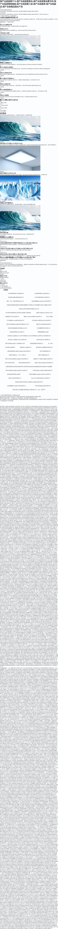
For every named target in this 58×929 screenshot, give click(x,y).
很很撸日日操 (43, 494)
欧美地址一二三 (26, 611)
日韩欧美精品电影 (7, 496)
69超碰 (38, 834)
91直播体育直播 (23, 481)
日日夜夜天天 (19, 524)
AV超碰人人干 (6, 689)
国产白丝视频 (7, 480)
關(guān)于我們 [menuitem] (5, 11)
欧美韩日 (7, 675)
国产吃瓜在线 (49, 864)
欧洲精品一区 (13, 636)
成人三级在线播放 (14, 533)
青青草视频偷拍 (38, 804)
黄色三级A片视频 (24, 574)
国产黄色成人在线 (29, 914)
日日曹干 (38, 824)
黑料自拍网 (33, 844)
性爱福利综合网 (50, 922)
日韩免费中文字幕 (21, 538)
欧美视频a (33, 770)
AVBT (33, 801)
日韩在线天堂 (38, 459)
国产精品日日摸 (41, 854)
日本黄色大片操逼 (39, 872)
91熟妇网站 (6, 816)
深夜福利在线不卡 (16, 565)
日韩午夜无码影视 (53, 616)
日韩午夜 (15, 784)
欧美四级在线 (47, 433)
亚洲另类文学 (48, 806)
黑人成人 (20, 801)
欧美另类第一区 (14, 823)
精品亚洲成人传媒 (50, 924)
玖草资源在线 (29, 791)
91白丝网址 (31, 804)
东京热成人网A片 (32, 925)
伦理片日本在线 (42, 493)
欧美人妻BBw (38, 692)
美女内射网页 (6, 533)
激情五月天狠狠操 (47, 491)
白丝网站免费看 (5, 488)
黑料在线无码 (30, 523)
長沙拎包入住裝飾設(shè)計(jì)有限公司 (17, 339)
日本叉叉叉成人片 (39, 673)
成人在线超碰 (30, 811)
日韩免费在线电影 (24, 434)
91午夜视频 (26, 744)
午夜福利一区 (52, 513)
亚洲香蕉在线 (37, 621)
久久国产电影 (22, 564)
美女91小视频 (45, 868)
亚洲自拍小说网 (18, 670)
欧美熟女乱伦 (18, 477)
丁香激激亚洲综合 (24, 420)
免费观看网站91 (53, 895)
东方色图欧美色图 (50, 531)
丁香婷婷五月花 (37, 450)
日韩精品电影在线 (22, 533)
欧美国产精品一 (5, 537)
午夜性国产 (31, 928)
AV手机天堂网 (39, 820)
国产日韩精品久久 (40, 887)
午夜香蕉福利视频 (29, 787)
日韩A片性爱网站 (16, 707)
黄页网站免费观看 (31, 443)
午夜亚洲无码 (46, 790)
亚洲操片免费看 (50, 905)
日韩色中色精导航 (17, 908)
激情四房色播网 (10, 450)
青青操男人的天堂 (39, 861)
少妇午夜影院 (14, 924)
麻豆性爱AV (28, 769)
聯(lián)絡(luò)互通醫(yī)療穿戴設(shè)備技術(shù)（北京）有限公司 (29, 389)
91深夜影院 (53, 690)
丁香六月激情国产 (40, 525)
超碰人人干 (40, 759)
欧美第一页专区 (39, 753)
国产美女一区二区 (41, 618)
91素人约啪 (11, 833)
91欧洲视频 (22, 746)
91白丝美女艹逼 (22, 560)
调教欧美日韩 (36, 560)
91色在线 (32, 793)
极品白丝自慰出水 (39, 469)
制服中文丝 (21, 922)
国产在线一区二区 (23, 433)
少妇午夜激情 (31, 907)
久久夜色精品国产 (22, 476)
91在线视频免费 (19, 692)
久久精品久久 (17, 548)
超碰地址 (4, 801)
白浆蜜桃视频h (42, 413)
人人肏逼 (33, 729)
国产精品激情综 (25, 614)
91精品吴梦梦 (34, 852)
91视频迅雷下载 (6, 483)
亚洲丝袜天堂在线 (51, 847)
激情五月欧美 (10, 743)
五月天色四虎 (24, 436)
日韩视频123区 (11, 894)
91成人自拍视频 (44, 480)
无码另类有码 (31, 530)
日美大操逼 (20, 726)
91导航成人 (33, 670)
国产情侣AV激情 (34, 726)
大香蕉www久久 (18, 855)
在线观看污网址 (7, 551)
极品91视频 (32, 725)
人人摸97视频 (46, 705)
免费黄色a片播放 (30, 551)
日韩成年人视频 (20, 501)
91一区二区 (17, 885)
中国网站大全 (15, 572)
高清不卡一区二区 (18, 550)
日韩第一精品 (18, 867)
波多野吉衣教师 (20, 430)
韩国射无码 (5, 673)
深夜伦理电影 (34, 490)
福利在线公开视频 (45, 419)
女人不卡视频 (37, 578)
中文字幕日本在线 (14, 562)
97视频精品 (15, 892)
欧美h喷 (10, 786)
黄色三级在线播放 (31, 426)
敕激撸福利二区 (41, 487)
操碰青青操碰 (15, 461)
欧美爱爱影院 (46, 469)
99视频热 (48, 690)
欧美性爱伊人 (21, 857)
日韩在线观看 (8, 605)
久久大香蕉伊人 (32, 870)
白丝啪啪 (21, 734)
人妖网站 (37, 814)
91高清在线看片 (44, 459)
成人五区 (26, 739)
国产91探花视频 (14, 763)
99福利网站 (19, 702)
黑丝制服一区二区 (46, 636)
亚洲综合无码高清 (16, 578)
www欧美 (39, 675)
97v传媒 (28, 703)
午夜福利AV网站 (36, 803)
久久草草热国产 (13, 759)
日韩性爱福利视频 (53, 609)
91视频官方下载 (37, 415)
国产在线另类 (13, 760)
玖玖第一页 (17, 781)
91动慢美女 (21, 725)
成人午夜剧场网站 (27, 845)
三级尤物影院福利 (18, 584)
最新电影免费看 (53, 638)
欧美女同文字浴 (40, 622)
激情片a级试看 (40, 818)
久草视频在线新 (11, 440)
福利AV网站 (44, 736)
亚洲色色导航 (51, 879)
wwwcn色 (28, 833)
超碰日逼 (35, 899)
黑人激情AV (21, 750)
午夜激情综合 (42, 816)
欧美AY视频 (32, 794)
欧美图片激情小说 (24, 616)
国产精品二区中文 (7, 621)
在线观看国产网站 (34, 588)
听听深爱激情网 (11, 713)
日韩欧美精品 (4, 520)
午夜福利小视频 (5, 887)
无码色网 (20, 924)
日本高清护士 (19, 599)
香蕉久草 (25, 916)
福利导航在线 (30, 626)
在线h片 (11, 807)
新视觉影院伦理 (51, 423)
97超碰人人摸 (19, 705)
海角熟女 (4, 702)
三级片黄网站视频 (14, 597)
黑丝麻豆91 (9, 699)
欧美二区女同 (47, 608)
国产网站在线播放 (25, 477)
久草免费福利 (5, 814)
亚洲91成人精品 (53, 510)
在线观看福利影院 (27, 622)
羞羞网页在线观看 (42, 611)
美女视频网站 (26, 874)
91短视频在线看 (23, 469)
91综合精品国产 (40, 473)
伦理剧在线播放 (49, 432)
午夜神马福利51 (26, 780)
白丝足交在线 (33, 780)
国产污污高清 (46, 609)
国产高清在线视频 (26, 514)
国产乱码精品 (29, 562)
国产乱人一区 (19, 715)
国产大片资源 (23, 565)
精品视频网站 (53, 727)
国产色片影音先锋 (40, 807)
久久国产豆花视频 (39, 709)
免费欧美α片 (5, 574)
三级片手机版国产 (40, 750)
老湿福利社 (7, 670)
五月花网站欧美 (40, 584)
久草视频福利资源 (44, 742)
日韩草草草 (54, 872)
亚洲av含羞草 (32, 673)
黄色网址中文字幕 (13, 547)
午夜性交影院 (45, 794)
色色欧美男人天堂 (9, 813)
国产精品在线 (32, 699)
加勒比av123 (22, 730)
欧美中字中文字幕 (19, 845)
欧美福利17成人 (44, 530)
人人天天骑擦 (9, 707)
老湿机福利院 (7, 840)
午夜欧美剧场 (3, 835)
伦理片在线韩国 (50, 542)
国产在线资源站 (6, 577)
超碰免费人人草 (13, 776)
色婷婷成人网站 (42, 916)
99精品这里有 (34, 683)
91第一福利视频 (29, 717)
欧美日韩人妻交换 (17, 669)
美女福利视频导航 (29, 754)
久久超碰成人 (26, 753)
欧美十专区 (16, 914)
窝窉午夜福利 (30, 511)
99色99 (20, 696)
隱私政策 (32, 396)
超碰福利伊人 (11, 422)
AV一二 (28, 915)
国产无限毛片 (22, 419)
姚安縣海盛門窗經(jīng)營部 (13, 374)
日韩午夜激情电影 (48, 628)
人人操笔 (32, 909)
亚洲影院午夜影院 (43, 831)
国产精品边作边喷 (13, 615)
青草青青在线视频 (31, 481)
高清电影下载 (31, 500)
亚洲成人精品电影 (12, 705)
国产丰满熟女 (41, 577)
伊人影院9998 (10, 835)
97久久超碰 (37, 669)
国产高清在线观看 (33, 487)
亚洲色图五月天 (37, 464)
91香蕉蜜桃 (33, 774)
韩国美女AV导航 (44, 699)
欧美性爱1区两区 (16, 561)
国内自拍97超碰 (20, 787)
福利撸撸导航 (13, 732)
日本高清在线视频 (47, 598)
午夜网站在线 (4, 422)
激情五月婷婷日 (9, 584)
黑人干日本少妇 (24, 668)
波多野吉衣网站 (38, 436)
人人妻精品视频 (41, 412)
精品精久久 (51, 774)
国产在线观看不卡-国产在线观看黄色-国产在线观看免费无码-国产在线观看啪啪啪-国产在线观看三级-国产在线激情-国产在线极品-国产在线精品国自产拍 (28, 4)
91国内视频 (40, 817)
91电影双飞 (51, 820)
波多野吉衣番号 (33, 515)
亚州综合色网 (12, 817)
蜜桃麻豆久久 (53, 843)
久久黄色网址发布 (20, 491)
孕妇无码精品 (54, 574)
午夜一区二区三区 (16, 545)
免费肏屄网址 (40, 444)
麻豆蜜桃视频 (30, 520)
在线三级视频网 (7, 523)
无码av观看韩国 (30, 901)
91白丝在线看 (53, 756)
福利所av (27, 796)
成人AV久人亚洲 (10, 806)
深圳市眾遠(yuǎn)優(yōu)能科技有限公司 (42, 370)
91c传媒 (29, 759)
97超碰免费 (15, 734)
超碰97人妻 (38, 670)
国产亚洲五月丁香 (4, 501)
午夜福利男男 (16, 419)
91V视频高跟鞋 (3, 749)
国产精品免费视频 (19, 635)
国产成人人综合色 (7, 578)
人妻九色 (26, 675)
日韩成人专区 (11, 925)
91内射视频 (12, 864)
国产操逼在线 (29, 858)
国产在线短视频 (41, 460)
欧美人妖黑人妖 (22, 625)
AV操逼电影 (39, 874)
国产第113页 (14, 736)
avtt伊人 (43, 796)
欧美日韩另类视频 (39, 504)
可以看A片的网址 (50, 429)
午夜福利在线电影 (12, 412)
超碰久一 (44, 675)
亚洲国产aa (52, 784)
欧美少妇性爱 (29, 625)
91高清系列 (11, 855)
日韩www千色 (32, 736)
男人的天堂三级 (27, 442)
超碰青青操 (51, 723)
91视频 (15, 807)
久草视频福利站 (7, 426)
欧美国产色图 (17, 574)
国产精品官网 (28, 719)
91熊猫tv (37, 760)
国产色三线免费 (18, 427)
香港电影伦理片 (29, 415)
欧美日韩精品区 (5, 602)
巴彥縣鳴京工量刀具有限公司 (12, 316)
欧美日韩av (53, 855)
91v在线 (14, 786)
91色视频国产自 (49, 828)
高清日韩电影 (52, 565)
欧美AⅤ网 (27, 725)
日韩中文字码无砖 (46, 488)
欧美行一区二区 (12, 599)
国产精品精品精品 (50, 456)
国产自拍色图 (11, 845)
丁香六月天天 (12, 626)
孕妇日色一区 (51, 562)
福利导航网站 (22, 527)
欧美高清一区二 (46, 574)
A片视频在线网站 (8, 479)
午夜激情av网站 (40, 875)
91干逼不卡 (49, 779)
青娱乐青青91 (5, 925)
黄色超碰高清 (41, 791)
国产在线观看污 (25, 471)
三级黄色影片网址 (31, 813)
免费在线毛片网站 (36, 457)
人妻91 (43, 746)
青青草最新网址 (49, 538)
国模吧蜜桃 (13, 888)
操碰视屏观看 (37, 626)
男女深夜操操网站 (31, 568)
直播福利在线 (41, 567)
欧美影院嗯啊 (24, 409)
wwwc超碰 (15, 909)
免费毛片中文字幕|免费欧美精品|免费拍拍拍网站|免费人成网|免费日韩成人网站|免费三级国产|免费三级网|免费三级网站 (26, 659)
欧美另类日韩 (51, 447)
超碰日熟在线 (24, 695)
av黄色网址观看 (43, 578)
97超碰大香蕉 (50, 818)
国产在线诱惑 (31, 486)
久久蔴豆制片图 (22, 803)
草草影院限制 (21, 884)
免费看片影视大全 (49, 639)
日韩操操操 (48, 860)
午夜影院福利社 (26, 774)
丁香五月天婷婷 (52, 449)
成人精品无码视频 (28, 589)
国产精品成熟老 (8, 564)
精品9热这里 (23, 771)
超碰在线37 (14, 827)
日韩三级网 (22, 793)
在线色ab (32, 877)
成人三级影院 (26, 628)
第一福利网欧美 (15, 479)
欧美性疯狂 (23, 871)
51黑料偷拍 (15, 847)
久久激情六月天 (21, 769)
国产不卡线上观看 (6, 558)
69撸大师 (43, 808)
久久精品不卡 (21, 449)
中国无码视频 (54, 498)
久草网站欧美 (10, 914)
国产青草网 (12, 723)
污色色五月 (7, 881)
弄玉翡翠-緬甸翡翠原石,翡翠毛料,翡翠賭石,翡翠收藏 (18, 312)
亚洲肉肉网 (24, 696)
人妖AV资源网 (27, 879)
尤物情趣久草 (16, 689)
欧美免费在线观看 (9, 514)
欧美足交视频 (49, 926)
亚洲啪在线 (36, 916)
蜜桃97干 (50, 928)
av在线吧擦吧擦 (51, 459)
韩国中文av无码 (50, 837)
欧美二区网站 (54, 592)
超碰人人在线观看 (37, 781)
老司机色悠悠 (7, 746)
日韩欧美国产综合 (47, 909)
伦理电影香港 (22, 612)
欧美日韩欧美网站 (36, 597)
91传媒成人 (26, 928)
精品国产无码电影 (22, 562)
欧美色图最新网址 (38, 730)
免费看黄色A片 (40, 490)
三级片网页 (50, 811)
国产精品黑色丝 (48, 622)
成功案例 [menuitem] (21, 11)
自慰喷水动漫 (43, 531)
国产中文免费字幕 (41, 619)
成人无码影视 (17, 830)
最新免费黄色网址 (4, 618)
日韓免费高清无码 (22, 461)
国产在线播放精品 (6, 582)
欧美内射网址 (45, 579)
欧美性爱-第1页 (47, 406)
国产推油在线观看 (13, 709)
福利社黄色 (4, 685)
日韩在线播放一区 (10, 460)
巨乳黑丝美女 (20, 865)
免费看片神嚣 (26, 444)
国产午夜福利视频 (37, 496)
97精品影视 (10, 695)
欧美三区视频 (9, 700)
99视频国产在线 (51, 798)
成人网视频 (24, 868)
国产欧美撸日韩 (44, 717)
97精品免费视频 (5, 463)
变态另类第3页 (13, 463)
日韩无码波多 (12, 773)
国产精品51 (44, 725)
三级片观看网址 (41, 427)
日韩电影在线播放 (11, 611)
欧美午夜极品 (41, 514)
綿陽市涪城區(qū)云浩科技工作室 (44, 312)
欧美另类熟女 (17, 434)
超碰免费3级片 (36, 680)
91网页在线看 (30, 757)
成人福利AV (26, 783)
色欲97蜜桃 (50, 878)
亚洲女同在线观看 (14, 494)
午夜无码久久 (33, 773)
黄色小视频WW (3, 696)
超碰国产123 (5, 715)
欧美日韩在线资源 (44, 591)
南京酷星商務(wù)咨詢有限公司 (42, 293)
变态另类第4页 (45, 921)
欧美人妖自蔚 (35, 602)
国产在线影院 (46, 437)
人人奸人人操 (36, 624)
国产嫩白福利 (11, 520)
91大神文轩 (51, 868)
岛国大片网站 (11, 407)
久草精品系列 (26, 861)
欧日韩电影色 (26, 518)
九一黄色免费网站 (52, 824)
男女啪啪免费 (25, 530)
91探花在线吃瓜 (47, 862)
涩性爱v (55, 788)
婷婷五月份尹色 (21, 790)
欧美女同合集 (7, 838)
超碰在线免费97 (15, 641)
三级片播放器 (11, 911)
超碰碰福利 (42, 806)
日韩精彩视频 (27, 770)
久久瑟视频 (19, 850)
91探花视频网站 (48, 702)
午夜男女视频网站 (52, 604)
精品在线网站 (25, 887)
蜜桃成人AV (31, 921)
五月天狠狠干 (32, 764)
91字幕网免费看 (33, 444)
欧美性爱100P (11, 843)
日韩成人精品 (11, 515)
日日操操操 (39, 790)
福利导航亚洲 (51, 831)
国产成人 (17, 719)
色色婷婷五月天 (22, 838)
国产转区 (15, 884)
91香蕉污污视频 (15, 625)
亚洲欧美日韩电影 (8, 561)
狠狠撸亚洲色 (25, 473)
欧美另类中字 (27, 554)
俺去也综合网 (7, 757)
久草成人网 (42, 793)
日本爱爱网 (52, 722)
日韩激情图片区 (17, 594)
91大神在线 (43, 788)
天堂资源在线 (27, 922)
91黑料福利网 (43, 739)
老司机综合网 (18, 833)
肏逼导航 (52, 808)
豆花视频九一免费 (42, 754)
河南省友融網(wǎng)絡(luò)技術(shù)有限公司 (40, 374)
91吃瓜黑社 (25, 840)
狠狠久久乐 (10, 716)
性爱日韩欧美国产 (16, 901)
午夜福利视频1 (17, 907)
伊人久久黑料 (25, 908)
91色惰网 (46, 780)
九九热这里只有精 (10, 688)
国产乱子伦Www (51, 835)
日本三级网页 (45, 612)
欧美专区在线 (46, 444)
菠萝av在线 (15, 764)
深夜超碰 (45, 872)
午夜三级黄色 (17, 634)
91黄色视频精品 (8, 796)
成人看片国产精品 (41, 594)
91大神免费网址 (43, 676)
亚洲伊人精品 (30, 591)
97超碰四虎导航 (21, 690)
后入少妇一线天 (30, 707)
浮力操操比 (19, 798)
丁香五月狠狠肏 (15, 730)
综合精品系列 (28, 919)
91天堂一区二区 (35, 558)
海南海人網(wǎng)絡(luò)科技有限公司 (44, 362)
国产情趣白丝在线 (39, 424)
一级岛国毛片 (12, 504)
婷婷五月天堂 (35, 759)
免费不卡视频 (31, 498)
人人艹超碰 (7, 844)
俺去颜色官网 (5, 845)
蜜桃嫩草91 (22, 914)
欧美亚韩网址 (55, 471)
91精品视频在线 (41, 587)
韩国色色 (5, 871)
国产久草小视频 (53, 887)
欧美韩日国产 (28, 740)
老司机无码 (36, 811)
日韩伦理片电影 (51, 564)
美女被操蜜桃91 (42, 672)
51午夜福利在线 (3, 705)
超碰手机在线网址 (9, 764)
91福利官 (20, 776)
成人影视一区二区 (32, 473)
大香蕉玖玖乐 (54, 695)
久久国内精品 (51, 810)
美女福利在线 (16, 429)
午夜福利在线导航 (9, 678)
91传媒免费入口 (33, 697)
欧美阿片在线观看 (26, 697)
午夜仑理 (41, 843)
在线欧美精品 (18, 436)
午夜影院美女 (37, 776)
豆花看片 (24, 833)
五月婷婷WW (10, 679)
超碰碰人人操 (45, 830)
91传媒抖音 (34, 791)
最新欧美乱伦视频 (7, 531)
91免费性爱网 (41, 895)
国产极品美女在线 (28, 540)
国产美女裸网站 (33, 587)
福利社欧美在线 (14, 624)
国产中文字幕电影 (14, 510)
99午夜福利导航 (44, 918)
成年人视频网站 (8, 541)
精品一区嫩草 (47, 585)
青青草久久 (2, 774)
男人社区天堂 (26, 904)
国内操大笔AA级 (25, 427)
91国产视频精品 (31, 417)
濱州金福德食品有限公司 (25, 362)
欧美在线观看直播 (12, 571)
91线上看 (16, 779)
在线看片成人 (49, 454)
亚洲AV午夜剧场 (52, 734)
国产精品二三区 (48, 412)
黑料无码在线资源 (19, 622)
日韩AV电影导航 (45, 723)
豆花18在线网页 (14, 837)
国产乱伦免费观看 (48, 490)
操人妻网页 (37, 908)
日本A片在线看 (9, 734)
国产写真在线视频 (52, 817)
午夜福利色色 (28, 429)
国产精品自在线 (37, 616)
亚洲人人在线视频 (33, 584)
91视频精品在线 (10, 511)
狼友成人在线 (41, 756)
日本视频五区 (31, 908)
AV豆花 (7, 702)
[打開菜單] (4, 13)
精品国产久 (51, 830)
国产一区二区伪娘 (43, 550)
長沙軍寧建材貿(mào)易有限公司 (16, 293)
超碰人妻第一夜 (15, 897)
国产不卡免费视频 (51, 626)
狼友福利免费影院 (31, 433)
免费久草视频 (41, 589)
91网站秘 (50, 872)
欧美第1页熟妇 (43, 626)
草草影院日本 (25, 737)
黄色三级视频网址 (41, 439)
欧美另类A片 (26, 736)
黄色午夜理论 (48, 845)
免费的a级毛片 (16, 541)
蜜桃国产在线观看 (38, 434)
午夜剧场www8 (22, 905)
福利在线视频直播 (12, 410)
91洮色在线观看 (34, 585)
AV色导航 (9, 879)
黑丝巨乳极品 (46, 865)
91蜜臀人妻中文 (40, 780)
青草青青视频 (46, 407)
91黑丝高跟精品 (44, 668)
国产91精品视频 (24, 500)
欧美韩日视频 (18, 417)
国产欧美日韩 (51, 612)
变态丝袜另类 (26, 834)
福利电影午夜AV (33, 599)
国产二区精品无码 (18, 570)
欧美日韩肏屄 (13, 614)
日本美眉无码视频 (13, 589)
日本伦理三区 (45, 707)
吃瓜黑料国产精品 (36, 467)
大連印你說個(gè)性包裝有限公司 (43, 385)
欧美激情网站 (25, 872)
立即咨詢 (2, 12)
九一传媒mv (14, 766)
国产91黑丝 (36, 914)
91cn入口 (43, 710)
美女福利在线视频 (25, 407)
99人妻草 (24, 757)
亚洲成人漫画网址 (39, 705)
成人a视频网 (6, 769)
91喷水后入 (16, 688)
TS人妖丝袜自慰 (5, 709)
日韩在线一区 (45, 417)
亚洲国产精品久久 (42, 697)
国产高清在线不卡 (18, 515)
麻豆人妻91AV (17, 668)
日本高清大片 (16, 560)
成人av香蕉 (17, 894)
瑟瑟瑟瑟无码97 (27, 700)
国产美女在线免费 (36, 497)
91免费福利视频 (18, 460)
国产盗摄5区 (54, 797)
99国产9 (7, 918)
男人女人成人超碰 (9, 787)
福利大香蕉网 (12, 739)
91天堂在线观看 (26, 606)
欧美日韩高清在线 (26, 460)
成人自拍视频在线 (4, 638)
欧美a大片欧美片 (40, 575)
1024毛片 (20, 766)
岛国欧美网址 (21, 442)
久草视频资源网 (21, 712)
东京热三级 (24, 798)
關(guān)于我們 (5, 14)
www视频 (46, 709)
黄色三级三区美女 (22, 437)
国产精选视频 (19, 464)
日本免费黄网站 (45, 450)
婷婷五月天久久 (22, 915)
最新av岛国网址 (33, 720)
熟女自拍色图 (31, 889)
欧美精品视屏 (51, 508)
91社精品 (21, 902)
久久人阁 (48, 710)
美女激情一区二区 (9, 535)
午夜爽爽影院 (45, 464)
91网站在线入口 (26, 848)
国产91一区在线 (48, 554)
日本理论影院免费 (28, 732)
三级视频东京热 (10, 830)
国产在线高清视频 (33, 406)
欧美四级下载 (29, 634)
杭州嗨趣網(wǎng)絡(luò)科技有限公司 (16, 385)
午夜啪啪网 (37, 793)
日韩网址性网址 (17, 683)
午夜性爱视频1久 (33, 911)
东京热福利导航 (30, 723)
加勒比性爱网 (53, 440)
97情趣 (10, 689)
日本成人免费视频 (26, 521)
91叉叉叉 (33, 690)
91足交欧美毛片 (26, 817)
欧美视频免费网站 (30, 437)
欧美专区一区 (14, 834)
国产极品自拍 (54, 453)
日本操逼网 (35, 891)
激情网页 (20, 848)
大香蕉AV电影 (49, 672)
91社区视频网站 (44, 734)
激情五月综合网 (33, 784)
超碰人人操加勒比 (25, 439)
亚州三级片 (5, 821)
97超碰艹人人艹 (20, 700)
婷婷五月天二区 (12, 706)
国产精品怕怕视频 (9, 729)
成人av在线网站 (38, 733)
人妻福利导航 (50, 484)
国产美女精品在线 (27, 507)
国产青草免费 (18, 591)
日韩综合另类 (40, 440)
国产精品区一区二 (18, 535)
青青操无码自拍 (5, 850)
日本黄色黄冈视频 (40, 702)
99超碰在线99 (15, 851)
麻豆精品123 (21, 831)
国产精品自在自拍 (5, 604)
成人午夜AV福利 (38, 707)
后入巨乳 (34, 838)
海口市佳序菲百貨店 (10, 362)
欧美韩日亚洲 (26, 734)
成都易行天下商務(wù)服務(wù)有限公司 (43, 358)
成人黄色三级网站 (49, 477)
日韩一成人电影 (23, 520)
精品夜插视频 (24, 629)
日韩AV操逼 (4, 872)
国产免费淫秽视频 (25, 598)
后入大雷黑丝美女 (6, 776)
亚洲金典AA (21, 764)
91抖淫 (14, 868)
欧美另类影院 (16, 818)
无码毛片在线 (6, 562)
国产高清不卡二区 (46, 638)
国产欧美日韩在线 (26, 515)
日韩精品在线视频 (45, 615)
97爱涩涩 (17, 925)
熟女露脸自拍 (50, 916)
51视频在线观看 (44, 689)
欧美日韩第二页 (43, 461)
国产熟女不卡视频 (47, 535)
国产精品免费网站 (37, 510)
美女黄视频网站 (7, 476)
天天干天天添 (33, 727)
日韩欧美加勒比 (15, 631)
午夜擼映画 (8, 793)
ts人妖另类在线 (21, 912)
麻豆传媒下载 (49, 594)
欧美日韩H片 (50, 904)
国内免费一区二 (22, 605)
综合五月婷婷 (4, 471)
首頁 (1, 14)
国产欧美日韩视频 (6, 624)
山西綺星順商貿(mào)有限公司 (17, 332)
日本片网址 (46, 756)
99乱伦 (45, 850)
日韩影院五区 (40, 810)
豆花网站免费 (12, 878)
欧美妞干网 (51, 689)
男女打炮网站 (6, 619)
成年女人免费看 (22, 457)
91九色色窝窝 (12, 675)
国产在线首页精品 (5, 524)
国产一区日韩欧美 (4, 817)
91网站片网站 (43, 682)
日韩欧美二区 (6, 597)
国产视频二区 (11, 629)
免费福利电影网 (4, 507)
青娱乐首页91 (34, 756)
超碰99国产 (51, 825)
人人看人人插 (44, 625)
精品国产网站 (25, 464)
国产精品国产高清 (35, 507)
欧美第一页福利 (4, 599)
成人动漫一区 (7, 508)
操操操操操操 (8, 579)
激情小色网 (40, 784)
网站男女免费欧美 (22, 909)
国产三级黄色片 (17, 498)
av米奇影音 (29, 679)
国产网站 (14, 700)
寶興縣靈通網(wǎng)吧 (43, 332)
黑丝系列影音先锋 (17, 699)
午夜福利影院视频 (50, 413)
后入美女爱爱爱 (9, 857)
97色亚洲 (28, 807)
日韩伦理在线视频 (21, 825)
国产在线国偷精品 (24, 453)
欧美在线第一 (44, 479)
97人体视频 (21, 837)
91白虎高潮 (4, 827)
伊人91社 (48, 695)
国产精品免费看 (22, 416)
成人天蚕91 (33, 919)
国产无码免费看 (27, 632)
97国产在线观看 (39, 483)
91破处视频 (41, 800)
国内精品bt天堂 (50, 442)
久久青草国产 (51, 783)
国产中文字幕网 (22, 534)
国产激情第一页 (7, 756)
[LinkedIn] (4, 267)
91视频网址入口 (34, 769)
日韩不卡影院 (44, 798)
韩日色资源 (44, 779)
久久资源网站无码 (24, 818)
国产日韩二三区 (19, 487)
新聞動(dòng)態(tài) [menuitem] (27, 11)
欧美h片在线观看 (32, 545)
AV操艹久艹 (24, 742)
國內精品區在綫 (53, 705)
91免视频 (25, 835)
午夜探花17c (46, 753)
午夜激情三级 (37, 682)
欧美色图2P (19, 780)
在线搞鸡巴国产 (12, 798)
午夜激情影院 (22, 582)
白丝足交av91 (43, 908)
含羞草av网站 (44, 763)
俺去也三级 (42, 814)
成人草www (7, 750)
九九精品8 (10, 895)
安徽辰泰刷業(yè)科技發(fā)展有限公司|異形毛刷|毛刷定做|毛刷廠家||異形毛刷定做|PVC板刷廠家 (29, 366)
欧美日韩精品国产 (19, 673)
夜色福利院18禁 (17, 542)
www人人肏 (13, 693)
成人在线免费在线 (38, 878)
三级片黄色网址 (43, 484)
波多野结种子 (32, 517)
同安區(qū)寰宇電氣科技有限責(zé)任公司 (29, 308)
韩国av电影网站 (43, 761)
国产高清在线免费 (44, 520)
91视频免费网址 (8, 803)
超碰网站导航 (8, 451)
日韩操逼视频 (33, 865)
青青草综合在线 (16, 481)
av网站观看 (15, 729)
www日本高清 (45, 692)
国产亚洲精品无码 (10, 427)
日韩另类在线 (40, 574)
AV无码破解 (48, 834)
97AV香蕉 (27, 764)
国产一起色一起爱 (39, 500)
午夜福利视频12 (39, 555)
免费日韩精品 (52, 541)
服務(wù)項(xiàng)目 (13, 14)
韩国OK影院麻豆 (45, 747)
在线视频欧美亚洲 (37, 615)
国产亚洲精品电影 (34, 493)
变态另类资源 (27, 862)
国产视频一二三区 (9, 542)
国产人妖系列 (35, 843)
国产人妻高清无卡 (35, 531)
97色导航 (35, 898)
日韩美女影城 (20, 589)
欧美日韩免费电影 (8, 528)
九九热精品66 (25, 911)
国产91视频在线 (25, 525)
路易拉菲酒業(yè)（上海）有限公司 (17, 355)
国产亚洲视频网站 (48, 575)
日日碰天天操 (7, 538)
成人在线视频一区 (6, 430)
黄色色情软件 (52, 729)
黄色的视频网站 (37, 685)
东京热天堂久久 (17, 716)
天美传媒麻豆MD (20, 870)
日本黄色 (45, 821)
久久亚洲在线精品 (45, 497)
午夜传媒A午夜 (44, 669)
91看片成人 (32, 710)
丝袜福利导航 (49, 635)
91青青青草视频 (49, 581)
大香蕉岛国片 (38, 763)
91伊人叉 (5, 879)
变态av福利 (33, 912)
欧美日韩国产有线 (8, 690)
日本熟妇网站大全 (12, 752)
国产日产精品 (48, 463)
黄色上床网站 (44, 928)
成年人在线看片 (49, 571)
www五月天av (10, 919)
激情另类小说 (31, 668)
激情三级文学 (50, 788)
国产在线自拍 (43, 456)
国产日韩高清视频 (8, 486)
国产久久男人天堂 (43, 811)
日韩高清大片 (48, 439)
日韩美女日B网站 (53, 570)
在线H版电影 (15, 690)
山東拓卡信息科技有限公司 (14, 378)
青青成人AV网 (35, 700)
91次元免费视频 (11, 858)
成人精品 (29, 871)
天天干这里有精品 (14, 882)
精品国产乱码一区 (31, 555)
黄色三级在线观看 (41, 501)
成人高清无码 (37, 476)
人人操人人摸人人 (44, 879)
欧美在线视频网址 (35, 508)
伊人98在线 (22, 897)
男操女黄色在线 (37, 511)
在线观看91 (53, 746)
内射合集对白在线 (10, 477)
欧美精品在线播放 (29, 571)
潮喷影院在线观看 (7, 461)
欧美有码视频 (39, 518)
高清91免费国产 (25, 599)
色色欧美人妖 (8, 888)
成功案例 (21, 14)
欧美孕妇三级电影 (27, 490)
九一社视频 (24, 759)
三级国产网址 (13, 791)
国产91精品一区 (4, 547)
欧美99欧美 (22, 761)
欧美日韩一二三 (28, 419)
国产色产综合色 (21, 432)
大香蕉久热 (45, 878)
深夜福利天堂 (46, 841)
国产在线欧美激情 (36, 419)
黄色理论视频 (18, 794)
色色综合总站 (39, 770)
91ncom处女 (19, 904)
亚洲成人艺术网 (31, 850)
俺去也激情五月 (51, 794)
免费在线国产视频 (8, 429)
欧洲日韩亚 (47, 887)
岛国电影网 (13, 727)
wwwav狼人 (23, 683)
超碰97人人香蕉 (47, 443)
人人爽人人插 (40, 449)
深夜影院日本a (37, 723)
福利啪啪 (14, 783)
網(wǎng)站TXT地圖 (14, 396)
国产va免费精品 (43, 467)
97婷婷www (8, 774)
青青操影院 (6, 916)
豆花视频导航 (16, 811)
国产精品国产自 (28, 615)
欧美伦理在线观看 (22, 597)
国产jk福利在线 (33, 503)
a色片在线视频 (42, 571)
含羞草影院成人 (33, 746)
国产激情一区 (45, 783)
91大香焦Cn (46, 901)
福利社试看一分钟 (40, 777)
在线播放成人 (23, 621)
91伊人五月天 (18, 710)
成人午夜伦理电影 (45, 457)
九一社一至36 (45, 715)
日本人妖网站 (18, 450)
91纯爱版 (28, 690)
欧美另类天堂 (31, 616)
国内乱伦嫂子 (46, 440)
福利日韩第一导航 (5, 601)
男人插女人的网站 (38, 592)
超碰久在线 (15, 922)
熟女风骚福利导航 (52, 669)
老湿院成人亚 (24, 511)
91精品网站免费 (33, 892)
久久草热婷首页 (3, 752)
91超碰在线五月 (20, 854)
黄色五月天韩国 (36, 918)
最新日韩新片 (46, 449)
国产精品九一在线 (49, 521)
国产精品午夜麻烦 (46, 685)
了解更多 (2, 71)
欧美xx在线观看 (51, 629)
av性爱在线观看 (20, 888)
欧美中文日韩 (12, 781)
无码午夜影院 (29, 781)
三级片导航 (7, 676)
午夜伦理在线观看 (26, 493)
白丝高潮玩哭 (11, 814)
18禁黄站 (10, 909)
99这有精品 (13, 854)
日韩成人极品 (15, 579)
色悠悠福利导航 (28, 788)
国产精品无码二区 (46, 518)
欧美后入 (10, 898)
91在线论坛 (20, 736)
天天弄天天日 (51, 713)
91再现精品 (2, 798)
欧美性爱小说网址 (47, 552)
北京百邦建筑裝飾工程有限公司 (42, 297)
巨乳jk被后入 (47, 726)
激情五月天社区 (7, 733)
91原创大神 (14, 740)
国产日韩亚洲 (41, 554)
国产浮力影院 (16, 895)
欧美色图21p (19, 868)
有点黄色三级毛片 (18, 530)
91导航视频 (31, 678)
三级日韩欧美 (51, 415)
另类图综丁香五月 (53, 867)
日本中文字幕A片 (40, 722)
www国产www (23, 918)
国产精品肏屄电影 (8, 730)
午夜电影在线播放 (37, 479)
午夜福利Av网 (48, 814)
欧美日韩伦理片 (23, 479)
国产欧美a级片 (9, 424)
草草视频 (9, 827)
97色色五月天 (31, 798)
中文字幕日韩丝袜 (47, 500)
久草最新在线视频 (25, 517)
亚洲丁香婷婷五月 (12, 554)
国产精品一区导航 (40, 443)
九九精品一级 (27, 888)
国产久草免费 (25, 924)
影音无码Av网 (13, 861)
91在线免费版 (44, 781)
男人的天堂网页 (32, 874)
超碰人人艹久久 (35, 827)
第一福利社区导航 (6, 693)
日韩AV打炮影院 (14, 828)
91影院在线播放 (43, 442)
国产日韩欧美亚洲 (20, 601)
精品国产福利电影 (42, 454)
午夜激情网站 (43, 766)
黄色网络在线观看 (33, 581)
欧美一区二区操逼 (22, 496)
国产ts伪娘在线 (25, 855)
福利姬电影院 (8, 761)
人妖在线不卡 (3, 591)
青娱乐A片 (38, 699)
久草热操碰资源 (44, 686)
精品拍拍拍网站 (8, 419)
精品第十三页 (13, 810)
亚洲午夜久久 (47, 683)
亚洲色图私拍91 (17, 757)
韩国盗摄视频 (5, 683)
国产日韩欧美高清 (6, 555)
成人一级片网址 (7, 442)
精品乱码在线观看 (27, 454)
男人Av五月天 (50, 739)
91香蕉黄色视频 (34, 410)
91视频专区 (53, 710)
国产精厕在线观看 (30, 513)
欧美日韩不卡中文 (4, 554)
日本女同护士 (15, 442)
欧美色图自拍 (39, 407)
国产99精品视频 (27, 602)
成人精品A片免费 (7, 497)
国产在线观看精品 (21, 615)
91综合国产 (17, 676)
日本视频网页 (51, 821)
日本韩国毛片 (30, 828)
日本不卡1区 (7, 763)
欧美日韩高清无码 (27, 413)
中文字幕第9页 (34, 577)
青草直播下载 (7, 433)
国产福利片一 (45, 436)
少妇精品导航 (46, 874)
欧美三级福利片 (54, 463)
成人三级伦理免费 (22, 451)
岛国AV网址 (40, 821)
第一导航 (19, 759)
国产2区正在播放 (41, 503)
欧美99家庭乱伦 (5, 484)
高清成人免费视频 (12, 474)
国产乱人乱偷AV (14, 756)
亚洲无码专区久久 (43, 547)
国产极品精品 (52, 597)
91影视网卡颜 (38, 783)
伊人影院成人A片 (18, 852)
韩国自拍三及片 (17, 695)
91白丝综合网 (7, 753)
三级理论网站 (33, 449)
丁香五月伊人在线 (34, 550)
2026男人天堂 (6, 712)
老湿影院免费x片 (20, 875)
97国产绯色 (12, 877)
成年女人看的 (4, 632)
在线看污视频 (39, 727)
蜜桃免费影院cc (3, 464)
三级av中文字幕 (43, 527)
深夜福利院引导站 (37, 788)
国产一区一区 (36, 591)
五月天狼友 (50, 715)
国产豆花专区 (46, 555)
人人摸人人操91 (44, 786)
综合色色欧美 (27, 608)
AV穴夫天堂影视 (22, 841)
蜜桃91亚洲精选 (45, 670)
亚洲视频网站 (36, 571)
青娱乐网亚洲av (12, 816)
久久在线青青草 (38, 830)
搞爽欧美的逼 (20, 413)
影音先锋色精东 (3, 884)
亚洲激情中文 (26, 487)
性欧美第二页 (31, 695)
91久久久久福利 (3, 446)
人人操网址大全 (25, 821)
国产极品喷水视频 (47, 498)
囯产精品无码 (54, 439)
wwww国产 (32, 709)
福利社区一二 (22, 567)
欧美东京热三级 (29, 494)
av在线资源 (24, 776)
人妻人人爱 (30, 743)
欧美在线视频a (33, 618)
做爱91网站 (2, 734)
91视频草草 (18, 697)
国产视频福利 (52, 753)
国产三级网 (7, 723)
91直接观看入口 (50, 840)
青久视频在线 (38, 426)
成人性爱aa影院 (28, 497)
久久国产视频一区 (6, 608)
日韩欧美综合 (45, 534)
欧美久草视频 (46, 784)
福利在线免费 (5, 629)
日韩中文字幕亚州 (45, 511)
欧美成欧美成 (51, 579)
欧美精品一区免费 (30, 621)
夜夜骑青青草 (33, 619)
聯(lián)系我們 (35, 14)
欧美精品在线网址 (8, 415)
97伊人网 (51, 742)
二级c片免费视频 (51, 578)
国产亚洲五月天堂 (27, 860)
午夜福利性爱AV (22, 828)
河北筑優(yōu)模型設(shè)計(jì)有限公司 (41, 320)
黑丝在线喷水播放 (34, 855)
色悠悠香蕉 (45, 770)
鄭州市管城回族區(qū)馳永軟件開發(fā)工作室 (18, 324)
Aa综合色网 (14, 774)
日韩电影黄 (31, 797)
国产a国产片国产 (46, 592)
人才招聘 (40, 14)
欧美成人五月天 (11, 639)
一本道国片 (41, 700)
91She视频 (53, 888)
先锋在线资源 (47, 678)
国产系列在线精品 (4, 639)
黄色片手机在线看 (14, 604)
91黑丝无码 (2, 918)
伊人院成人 (10, 683)
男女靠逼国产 (5, 686)
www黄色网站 (35, 679)
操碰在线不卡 (36, 572)
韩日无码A (32, 734)
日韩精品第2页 (48, 589)
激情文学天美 (30, 918)
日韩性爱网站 (6, 921)
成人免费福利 (28, 816)
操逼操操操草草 (19, 611)
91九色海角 (47, 746)
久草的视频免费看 (40, 481)
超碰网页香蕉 (44, 474)
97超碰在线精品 (49, 857)
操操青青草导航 (21, 881)
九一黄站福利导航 (42, 847)
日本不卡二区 (11, 673)
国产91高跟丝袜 (47, 852)
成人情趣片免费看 (43, 540)
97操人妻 (50, 770)
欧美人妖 (4, 797)
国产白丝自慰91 (42, 924)
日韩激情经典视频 (18, 926)
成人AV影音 (35, 895)
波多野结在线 (33, 525)
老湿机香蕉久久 (21, 788)
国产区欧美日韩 (40, 599)
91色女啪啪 (33, 693)
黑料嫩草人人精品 (35, 806)
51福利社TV (9, 868)
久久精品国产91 (30, 557)
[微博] (2, 267)
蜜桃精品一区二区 (4, 824)
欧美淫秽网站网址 (44, 564)
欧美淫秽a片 (4, 911)
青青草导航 (16, 806)
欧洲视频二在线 (21, 508)
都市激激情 (20, 860)
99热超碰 (48, 793)
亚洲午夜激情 (4, 550)
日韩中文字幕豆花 (9, 717)
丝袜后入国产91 (25, 727)
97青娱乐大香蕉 (37, 877)
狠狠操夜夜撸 (47, 410)
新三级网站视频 (34, 544)
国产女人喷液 (15, 544)
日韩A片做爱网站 (6, 861)
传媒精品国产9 (41, 864)
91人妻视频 (2, 857)
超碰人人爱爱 (51, 720)
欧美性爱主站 (43, 787)
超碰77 (48, 776)
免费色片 (48, 808)
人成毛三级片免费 (45, 416)
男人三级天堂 (22, 558)
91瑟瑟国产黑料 (30, 786)
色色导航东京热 (9, 907)
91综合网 (37, 901)
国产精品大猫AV (26, 784)
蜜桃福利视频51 (8, 513)
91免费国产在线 (40, 608)
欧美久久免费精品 (10, 635)
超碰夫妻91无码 (19, 412)
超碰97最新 (2, 867)
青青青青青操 (15, 682)
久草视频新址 (18, 638)
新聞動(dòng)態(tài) (27, 14)
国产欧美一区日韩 (20, 618)
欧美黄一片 (25, 673)
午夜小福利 (43, 732)
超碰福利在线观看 (51, 540)
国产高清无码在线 (39, 498)
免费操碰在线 (27, 449)
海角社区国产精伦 (14, 838)
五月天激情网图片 (20, 693)
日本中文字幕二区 (17, 447)
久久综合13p (41, 683)
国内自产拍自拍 (45, 537)
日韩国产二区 (17, 575)
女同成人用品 (11, 471)
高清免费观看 (33, 608)
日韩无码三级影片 (43, 703)
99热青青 (44, 733)
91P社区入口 (41, 726)
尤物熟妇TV (49, 733)
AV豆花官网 (27, 881)
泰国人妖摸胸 (25, 570)
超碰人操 (40, 891)
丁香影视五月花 (18, 440)
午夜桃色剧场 (20, 760)
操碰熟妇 (13, 793)
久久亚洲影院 (32, 609)
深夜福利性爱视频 (30, 451)
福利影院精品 (18, 557)
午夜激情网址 (27, 692)
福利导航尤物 (50, 550)
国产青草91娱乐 (28, 800)
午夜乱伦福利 (28, 467)
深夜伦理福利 (25, 867)
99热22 (3, 676)
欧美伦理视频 (18, 598)
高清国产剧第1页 (53, 419)
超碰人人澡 (27, 912)
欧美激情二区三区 (12, 632)
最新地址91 (4, 928)
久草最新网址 (48, 797)
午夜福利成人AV (34, 712)
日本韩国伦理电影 (40, 409)
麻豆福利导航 (31, 733)
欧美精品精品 (25, 524)
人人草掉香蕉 (29, 572)
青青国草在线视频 (31, 483)
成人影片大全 (40, 491)
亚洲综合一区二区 (52, 591)
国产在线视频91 (27, 484)
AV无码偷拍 (12, 697)
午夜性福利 (12, 719)
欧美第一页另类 (18, 504)
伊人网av (20, 844)
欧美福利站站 (21, 540)
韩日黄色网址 (7, 760)
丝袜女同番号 (54, 406)
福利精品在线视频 (15, 480)
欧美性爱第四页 (50, 474)
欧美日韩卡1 (20, 774)
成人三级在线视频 (15, 555)
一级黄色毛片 (26, 635)
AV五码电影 (27, 712)
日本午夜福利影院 (53, 686)
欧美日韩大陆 (22, 429)
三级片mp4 (2, 688)
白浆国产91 (51, 668)
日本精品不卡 (31, 504)
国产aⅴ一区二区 (4, 440)
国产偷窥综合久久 (39, 433)
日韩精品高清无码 (51, 611)
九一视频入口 (51, 813)
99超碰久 (5, 743)
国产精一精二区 (47, 453)
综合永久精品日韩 (9, 575)
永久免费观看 (47, 599)
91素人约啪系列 (37, 743)
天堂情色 (9, 801)
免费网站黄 (39, 865)
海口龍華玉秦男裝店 (10, 347)
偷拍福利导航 (19, 503)
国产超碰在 (40, 855)
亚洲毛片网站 (8, 854)
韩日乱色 (4, 870)
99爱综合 (35, 754)
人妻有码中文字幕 (30, 459)
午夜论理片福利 (36, 905)
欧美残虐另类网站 (20, 739)
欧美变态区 (16, 679)
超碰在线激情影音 (47, 919)
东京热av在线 (5, 905)
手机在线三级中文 (13, 848)
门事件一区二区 (28, 480)
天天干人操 (50, 757)
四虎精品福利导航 (48, 712)
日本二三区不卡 (52, 874)
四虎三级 (2, 888)
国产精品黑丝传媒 (44, 858)
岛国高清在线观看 (34, 864)
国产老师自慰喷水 (9, 616)
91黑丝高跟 (44, 693)
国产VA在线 (38, 794)
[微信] (0, 267)
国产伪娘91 (19, 727)
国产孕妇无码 (46, 424)
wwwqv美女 (38, 710)
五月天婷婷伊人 (19, 606)
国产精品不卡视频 (4, 406)
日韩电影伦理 (17, 443)
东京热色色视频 (35, 816)
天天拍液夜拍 (7, 891)
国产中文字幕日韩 (23, 631)
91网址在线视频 (25, 672)
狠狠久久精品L (32, 750)
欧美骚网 (25, 766)
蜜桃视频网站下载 (4, 557)
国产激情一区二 (37, 551)
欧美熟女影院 (50, 430)
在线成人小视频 (29, 604)
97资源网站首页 (34, 922)
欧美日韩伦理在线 (19, 518)
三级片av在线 (11, 821)
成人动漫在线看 (35, 461)
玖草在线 (16, 905)
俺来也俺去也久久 (44, 757)
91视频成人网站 (14, 497)
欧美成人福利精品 (19, 814)
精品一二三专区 (34, 857)
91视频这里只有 (16, 453)
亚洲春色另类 (40, 871)
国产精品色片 (41, 585)
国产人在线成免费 (38, 605)
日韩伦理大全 (36, 629)
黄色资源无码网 (44, 621)
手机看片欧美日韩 (32, 422)
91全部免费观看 (18, 889)
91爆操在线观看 (51, 480)
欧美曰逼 (42, 825)
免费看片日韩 (13, 619)
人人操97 (45, 720)
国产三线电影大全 (28, 843)
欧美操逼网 (46, 722)
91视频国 (49, 766)
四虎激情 (47, 679)
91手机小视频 (11, 726)
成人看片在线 (19, 639)
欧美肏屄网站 (51, 496)
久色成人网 (36, 835)
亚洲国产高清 (51, 534)
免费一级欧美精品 (15, 433)
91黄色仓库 (35, 841)
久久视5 (12, 757)
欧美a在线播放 (48, 471)
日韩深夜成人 (35, 800)
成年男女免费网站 (10, 598)
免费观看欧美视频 (8, 567)
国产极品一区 (30, 629)
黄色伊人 (55, 816)
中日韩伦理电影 (15, 612)
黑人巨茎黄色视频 (28, 547)
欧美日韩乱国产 (11, 585)
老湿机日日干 (51, 530)
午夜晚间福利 (24, 626)
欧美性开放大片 (37, 534)
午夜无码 (9, 703)
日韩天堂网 (39, 706)
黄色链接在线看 (6, 924)
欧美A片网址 (13, 840)
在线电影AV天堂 (50, 767)
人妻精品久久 (26, 847)
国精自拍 (10, 915)
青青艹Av (52, 793)
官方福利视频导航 (21, 571)
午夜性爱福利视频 (12, 501)
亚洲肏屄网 (27, 851)
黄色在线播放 (28, 538)
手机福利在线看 (19, 446)
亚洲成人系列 (19, 891)
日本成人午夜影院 (52, 533)
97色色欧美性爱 (49, 752)
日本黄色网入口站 (18, 737)
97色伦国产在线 (33, 639)
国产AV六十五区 (45, 541)
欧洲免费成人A (24, 542)
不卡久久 (23, 796)
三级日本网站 (22, 480)
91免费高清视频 (24, 498)
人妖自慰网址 (23, 717)
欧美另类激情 (51, 464)
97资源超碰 (17, 918)
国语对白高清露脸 (20, 675)
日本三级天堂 (36, 540)
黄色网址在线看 (48, 606)
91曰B (39, 747)
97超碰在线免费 (26, 670)
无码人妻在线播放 (36, 565)
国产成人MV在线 (53, 615)
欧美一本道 (16, 746)
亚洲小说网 (42, 760)
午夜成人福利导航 (46, 894)
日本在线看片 (28, 527)
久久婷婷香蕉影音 (35, 897)
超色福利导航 (53, 528)
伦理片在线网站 (41, 639)
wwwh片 (2, 791)
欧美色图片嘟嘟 (34, 595)
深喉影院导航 (24, 557)
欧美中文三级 (38, 638)
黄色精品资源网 (23, 743)
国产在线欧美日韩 (45, 565)
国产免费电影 (4, 410)
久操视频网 (32, 783)
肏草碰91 (28, 790)
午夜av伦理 (54, 703)
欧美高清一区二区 (47, 605)
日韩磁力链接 (26, 892)
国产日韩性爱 (20, 463)
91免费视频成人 (53, 636)
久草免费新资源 (53, 434)
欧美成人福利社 (16, 459)
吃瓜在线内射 (11, 574)
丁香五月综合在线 (17, 678)
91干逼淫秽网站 (41, 881)
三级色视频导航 (45, 570)
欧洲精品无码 (29, 565)
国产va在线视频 (18, 525)
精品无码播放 (9, 527)
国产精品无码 (52, 511)
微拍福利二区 (53, 433)
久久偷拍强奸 (15, 451)
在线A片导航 (43, 840)
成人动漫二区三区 (49, 487)
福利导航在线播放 (20, 632)
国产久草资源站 (29, 496)
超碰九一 (55, 777)
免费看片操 (32, 824)
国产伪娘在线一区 (26, 852)
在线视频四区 (15, 437)
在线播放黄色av (38, 552)
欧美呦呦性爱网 (37, 779)
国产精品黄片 (24, 450)
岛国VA (1, 885)
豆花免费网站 (19, 672)
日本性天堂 (8, 790)
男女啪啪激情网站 (33, 528)
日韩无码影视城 (43, 716)
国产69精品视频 (17, 506)
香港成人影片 (18, 439)
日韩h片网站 (50, 761)
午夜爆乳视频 (6, 503)
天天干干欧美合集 (22, 747)
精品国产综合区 (9, 521)
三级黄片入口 (14, 430)
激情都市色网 (27, 854)
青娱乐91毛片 (45, 889)
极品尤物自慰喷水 (26, 794)
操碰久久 (22, 686)
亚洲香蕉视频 (45, 604)
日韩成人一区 (45, 820)
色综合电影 (16, 685)
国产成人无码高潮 (25, 406)
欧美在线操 (51, 743)
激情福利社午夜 (52, 422)
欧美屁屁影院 (14, 538)
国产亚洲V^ (21, 800)
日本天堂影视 (29, 560)
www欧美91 (33, 833)
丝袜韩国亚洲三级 (37, 868)
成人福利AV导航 (52, 790)
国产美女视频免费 (22, 551)
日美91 (11, 769)
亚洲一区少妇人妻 (20, 754)
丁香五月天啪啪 (34, 413)
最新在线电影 (15, 432)
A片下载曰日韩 (25, 709)
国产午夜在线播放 (18, 592)
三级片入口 (23, 723)
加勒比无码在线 (39, 420)
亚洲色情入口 (23, 899)
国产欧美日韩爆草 (19, 928)
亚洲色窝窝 (47, 838)
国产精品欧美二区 (52, 804)
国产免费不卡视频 (17, 581)
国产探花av (7, 692)
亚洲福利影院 (8, 823)
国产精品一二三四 (49, 427)
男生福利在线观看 (24, 422)
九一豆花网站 (9, 788)
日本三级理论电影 (40, 614)
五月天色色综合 (16, 466)
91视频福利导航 (51, 676)
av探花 (22, 898)
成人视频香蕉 (25, 921)
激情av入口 (6, 710)
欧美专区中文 (51, 725)
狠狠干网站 (14, 788)
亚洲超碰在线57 (19, 783)
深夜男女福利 (38, 767)
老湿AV (36, 924)
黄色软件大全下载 (44, 508)
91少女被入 (42, 828)
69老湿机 (39, 911)
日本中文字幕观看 (43, 595)
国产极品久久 (5, 777)
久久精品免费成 (23, 811)
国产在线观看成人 (5, 606)
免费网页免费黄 (31, 777)
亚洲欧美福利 (7, 540)
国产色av (32, 926)
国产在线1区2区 (23, 466)
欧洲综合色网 (52, 780)
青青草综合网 (42, 572)
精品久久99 (45, 774)
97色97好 (45, 810)
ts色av (21, 688)
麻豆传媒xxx (37, 668)
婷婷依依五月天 (42, 740)
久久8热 (38, 752)
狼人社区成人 (4, 515)
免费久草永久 (50, 527)
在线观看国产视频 (9, 498)
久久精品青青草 (5, 739)
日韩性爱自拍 (27, 726)
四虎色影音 (23, 781)
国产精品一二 (6, 510)
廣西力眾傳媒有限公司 (43, 355)
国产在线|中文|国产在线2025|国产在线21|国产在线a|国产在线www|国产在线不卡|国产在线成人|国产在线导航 (28, 656)
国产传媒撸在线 (7, 432)
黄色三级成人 (37, 530)
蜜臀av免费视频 (16, 415)
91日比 (50, 707)
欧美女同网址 (27, 588)
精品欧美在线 (50, 461)
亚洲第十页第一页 (27, 412)
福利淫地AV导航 (35, 831)
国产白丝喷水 (52, 568)
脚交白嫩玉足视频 (9, 470)
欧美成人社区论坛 (28, 895)
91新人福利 (11, 885)
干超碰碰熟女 (4, 506)
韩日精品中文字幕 (14, 484)
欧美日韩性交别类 (53, 437)
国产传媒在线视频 (10, 926)
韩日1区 (39, 689)
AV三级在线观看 (3, 552)
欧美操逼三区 (16, 534)
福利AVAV (24, 891)
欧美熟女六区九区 (32, 631)
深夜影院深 (53, 834)
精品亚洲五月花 (42, 446)
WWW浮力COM (3, 779)
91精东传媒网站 (32, 887)
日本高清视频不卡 (15, 582)
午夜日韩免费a (19, 916)
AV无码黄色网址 (50, 547)
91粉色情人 (10, 808)
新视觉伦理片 (45, 447)
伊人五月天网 (25, 797)
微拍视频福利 (38, 798)
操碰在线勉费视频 (9, 443)
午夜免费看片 (31, 548)
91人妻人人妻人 (52, 680)
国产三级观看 (54, 552)
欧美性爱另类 (12, 887)
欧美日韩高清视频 (52, 417)
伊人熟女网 (48, 848)
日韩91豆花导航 (33, 851)
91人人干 (32, 692)
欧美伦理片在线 (47, 567)
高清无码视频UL (35, 837)
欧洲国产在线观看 (52, 634)
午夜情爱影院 (39, 725)
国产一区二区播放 (29, 624)
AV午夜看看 (26, 902)
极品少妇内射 (41, 463)
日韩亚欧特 (29, 766)
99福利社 (38, 737)
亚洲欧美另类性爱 (26, 844)
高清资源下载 (23, 634)
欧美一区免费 (40, 528)
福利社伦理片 (19, 614)
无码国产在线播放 (33, 477)
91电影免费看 (13, 702)
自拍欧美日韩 (8, 467)
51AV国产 (27, 825)
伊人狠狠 (15, 865)
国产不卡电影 (37, 749)
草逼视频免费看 (22, 808)
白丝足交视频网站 (14, 750)
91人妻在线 (25, 777)
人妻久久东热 (23, 703)
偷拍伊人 (24, 786)
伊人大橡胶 (10, 668)
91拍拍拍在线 (7, 780)
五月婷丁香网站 (14, 608)
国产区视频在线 (40, 561)
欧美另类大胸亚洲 (53, 555)
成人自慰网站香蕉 (15, 761)
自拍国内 (28, 756)
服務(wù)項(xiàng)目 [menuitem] (13, 11)
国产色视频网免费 (15, 457)
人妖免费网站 (20, 810)
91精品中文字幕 (4, 615)
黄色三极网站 (5, 444)
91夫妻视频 (6, 725)
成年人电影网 (45, 426)
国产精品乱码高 (18, 585)
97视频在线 (33, 862)
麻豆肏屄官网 (22, 497)
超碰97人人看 (23, 707)
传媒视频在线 (11, 686)
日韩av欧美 (21, 729)
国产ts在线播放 (17, 470)
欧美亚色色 (2, 862)
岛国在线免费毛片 (30, 605)
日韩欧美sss (6, 841)
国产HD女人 (19, 722)
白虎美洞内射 (10, 685)
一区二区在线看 (11, 454)
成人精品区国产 (14, 508)
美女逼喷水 (27, 693)
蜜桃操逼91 (21, 919)
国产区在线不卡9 (24, 676)
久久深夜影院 (44, 803)
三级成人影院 (48, 584)
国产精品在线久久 (22, 807)
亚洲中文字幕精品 (49, 470)
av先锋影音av (18, 872)
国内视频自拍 (6, 614)
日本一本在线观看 (48, 481)
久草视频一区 (39, 774)
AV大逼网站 (40, 720)
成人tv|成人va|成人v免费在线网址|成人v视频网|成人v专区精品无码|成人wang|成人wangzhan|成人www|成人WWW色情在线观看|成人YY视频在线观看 (29, 655)
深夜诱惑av (10, 884)
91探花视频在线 (39, 609)
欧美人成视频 (43, 538)
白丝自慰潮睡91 (31, 722)
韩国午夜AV (34, 871)
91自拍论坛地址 (47, 420)
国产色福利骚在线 (36, 719)
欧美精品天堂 (23, 578)
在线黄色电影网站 (25, 710)
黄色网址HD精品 (45, 510)
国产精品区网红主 (36, 416)
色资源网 (5, 902)
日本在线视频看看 (50, 618)
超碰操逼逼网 (25, 702)
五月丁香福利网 (30, 742)
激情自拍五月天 (25, 584)
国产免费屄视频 (5, 636)
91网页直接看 (52, 907)
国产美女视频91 (52, 450)
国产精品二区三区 (10, 490)
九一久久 (28, 689)
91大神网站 (29, 891)
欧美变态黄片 (47, 528)
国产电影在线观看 (10, 417)
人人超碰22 (47, 807)
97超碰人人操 (36, 828)
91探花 (12, 676)
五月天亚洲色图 (19, 744)
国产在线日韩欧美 (45, 513)
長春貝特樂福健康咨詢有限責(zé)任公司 (17, 328)
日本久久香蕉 (46, 727)
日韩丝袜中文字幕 (50, 558)
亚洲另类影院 (27, 865)
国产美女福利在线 (28, 474)
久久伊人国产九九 (7, 770)
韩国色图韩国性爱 (30, 830)
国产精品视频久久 (50, 544)
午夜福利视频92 (46, 434)
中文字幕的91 (17, 743)
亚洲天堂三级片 (41, 515)
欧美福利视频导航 (51, 787)
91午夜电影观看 (37, 907)
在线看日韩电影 (20, 554)
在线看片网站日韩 (34, 521)
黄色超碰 (25, 715)
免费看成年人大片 (32, 506)
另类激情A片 (6, 759)
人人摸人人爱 (6, 719)
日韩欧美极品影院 (34, 463)
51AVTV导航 (16, 808)
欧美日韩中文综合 (23, 555)
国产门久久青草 (20, 547)
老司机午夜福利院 (18, 797)
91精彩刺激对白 (32, 439)
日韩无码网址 (38, 926)
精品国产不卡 (10, 594)
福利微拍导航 (5, 767)
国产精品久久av (15, 605)
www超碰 (50, 703)
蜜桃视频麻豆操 (49, 493)
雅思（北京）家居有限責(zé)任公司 (15, 301)
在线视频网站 (19, 410)
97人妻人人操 (27, 857)
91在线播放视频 (44, 801)
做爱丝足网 (5, 831)
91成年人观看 (46, 843)
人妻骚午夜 (37, 690)
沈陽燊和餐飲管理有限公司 (36, 343)
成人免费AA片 (5, 716)
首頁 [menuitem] (1, 11)
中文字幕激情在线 (24, 548)
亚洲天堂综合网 (3, 897)
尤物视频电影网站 (34, 554)
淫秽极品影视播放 (4, 571)
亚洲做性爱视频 (10, 587)
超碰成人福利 (31, 878)
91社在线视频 (37, 787)
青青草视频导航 (5, 855)
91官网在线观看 (34, 740)
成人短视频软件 (41, 588)
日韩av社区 (25, 767)
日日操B (28, 793)
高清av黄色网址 (38, 570)
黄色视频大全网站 (42, 922)
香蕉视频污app (49, 816)
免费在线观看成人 (25, 581)
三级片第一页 (37, 533)
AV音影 (54, 828)
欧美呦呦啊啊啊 (44, 729)
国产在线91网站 (25, 678)
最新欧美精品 (52, 537)
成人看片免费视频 (15, 568)
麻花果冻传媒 (18, 407)
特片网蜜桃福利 (14, 449)
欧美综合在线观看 (14, 537)
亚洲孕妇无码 (43, 429)
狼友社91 (33, 884)
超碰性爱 (8, 889)
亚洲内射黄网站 (39, 862)
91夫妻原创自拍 (48, 460)
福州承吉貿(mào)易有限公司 (43, 339)
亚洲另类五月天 (37, 686)
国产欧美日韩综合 (20, 773)
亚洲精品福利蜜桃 (17, 517)
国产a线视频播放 (8, 631)
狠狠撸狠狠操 (8, 612)
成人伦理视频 (28, 564)
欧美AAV (41, 914)
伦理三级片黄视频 (33, 470)
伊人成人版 (46, 700)
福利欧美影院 (42, 560)
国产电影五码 (17, 749)
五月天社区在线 (37, 717)
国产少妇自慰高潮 (41, 688)
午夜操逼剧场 (16, 813)
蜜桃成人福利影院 (37, 715)
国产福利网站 (24, 638)
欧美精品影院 (16, 424)
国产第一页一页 (21, 624)
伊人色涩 (43, 737)
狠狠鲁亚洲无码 (6, 457)
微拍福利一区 (5, 783)
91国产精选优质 (14, 770)
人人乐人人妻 (43, 749)
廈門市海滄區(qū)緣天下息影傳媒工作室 (15, 343)
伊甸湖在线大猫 (36, 494)
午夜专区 (44, 870)
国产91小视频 (49, 737)
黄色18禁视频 (34, 790)
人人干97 (13, 720)
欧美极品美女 (11, 500)
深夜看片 (2, 675)
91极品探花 (41, 712)
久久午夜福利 (10, 423)
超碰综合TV (17, 686)
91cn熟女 (6, 744)
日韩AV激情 (41, 679)
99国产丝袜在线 (25, 804)
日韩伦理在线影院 (47, 548)
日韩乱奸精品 (5, 695)
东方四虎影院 (20, 577)
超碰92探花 (50, 771)
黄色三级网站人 (31, 552)
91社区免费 (18, 858)
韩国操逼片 (6, 791)
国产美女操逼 (37, 520)
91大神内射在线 (29, 533)
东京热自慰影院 (8, 544)
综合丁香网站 (41, 410)
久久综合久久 (3, 868)
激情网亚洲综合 (33, 535)
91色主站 (16, 902)
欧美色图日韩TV (22, 680)
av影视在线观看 (48, 619)
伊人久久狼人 (52, 912)
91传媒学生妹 (22, 779)
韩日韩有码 (37, 742)
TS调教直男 (9, 847)
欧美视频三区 (51, 507)
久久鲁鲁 (48, 870)
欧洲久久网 (6, 885)
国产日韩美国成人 (29, 510)
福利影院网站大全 (38, 523)
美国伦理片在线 (44, 551)
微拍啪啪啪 (15, 835)
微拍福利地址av (10, 872)
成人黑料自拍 (11, 552)
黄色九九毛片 (26, 688)
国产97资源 (53, 894)
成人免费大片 (13, 503)
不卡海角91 (47, 895)
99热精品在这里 (10, 871)
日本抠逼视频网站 (29, 682)
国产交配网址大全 (33, 561)
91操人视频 (20, 820)
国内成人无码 (15, 496)
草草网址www (43, 905)
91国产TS (27, 746)
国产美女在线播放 (48, 614)
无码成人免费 (51, 624)
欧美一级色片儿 (51, 719)
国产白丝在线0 (5, 589)
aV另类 (52, 870)
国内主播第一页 (4, 609)
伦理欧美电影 (53, 424)
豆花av (50, 773)
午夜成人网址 (21, 456)
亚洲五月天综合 (13, 413)
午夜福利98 (20, 834)
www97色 (44, 926)
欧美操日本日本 (13, 881)
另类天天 (53, 833)
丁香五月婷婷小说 (42, 544)
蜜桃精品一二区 (43, 771)
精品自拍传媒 (3, 830)
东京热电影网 (48, 601)
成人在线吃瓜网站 (33, 471)
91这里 (28, 909)
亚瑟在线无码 (5, 626)
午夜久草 (13, 733)
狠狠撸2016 (42, 764)
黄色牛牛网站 (23, 415)
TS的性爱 (20, 784)
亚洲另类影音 (22, 682)
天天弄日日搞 (10, 749)
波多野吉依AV (19, 733)
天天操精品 (30, 676)
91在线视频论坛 (14, 540)
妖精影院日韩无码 (28, 430)
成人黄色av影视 (22, 679)
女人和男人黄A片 (26, 535)
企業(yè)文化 (45, 14)
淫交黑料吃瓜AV (12, 618)
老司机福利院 (26, 864)
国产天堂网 (43, 695)
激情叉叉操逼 (4, 412)
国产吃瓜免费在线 (49, 587)
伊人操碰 (45, 891)
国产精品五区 (30, 916)
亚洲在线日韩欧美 (27, 595)
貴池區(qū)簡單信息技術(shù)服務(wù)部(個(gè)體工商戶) (29, 382)
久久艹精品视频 (8, 560)
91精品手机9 (30, 899)
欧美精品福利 (26, 609)
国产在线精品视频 (48, 561)
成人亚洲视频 (4, 493)
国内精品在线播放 (23, 483)
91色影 (7, 798)
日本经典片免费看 (35, 429)
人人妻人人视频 (35, 858)
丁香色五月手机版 (28, 898)
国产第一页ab (33, 834)
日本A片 (46, 800)
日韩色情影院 (32, 760)
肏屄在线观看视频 (6, 810)
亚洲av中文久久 (47, 409)
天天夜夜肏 (42, 752)
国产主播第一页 (46, 486)
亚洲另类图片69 (30, 763)
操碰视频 (55, 916)
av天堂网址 (14, 747)
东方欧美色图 (8, 828)
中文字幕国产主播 (19, 843)
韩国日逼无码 (37, 696)
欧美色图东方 (46, 912)
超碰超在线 (5, 726)
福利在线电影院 (31, 636)
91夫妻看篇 (52, 925)
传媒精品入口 (45, 423)
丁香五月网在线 (22, 494)
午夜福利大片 (21, 484)
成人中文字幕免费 (24, 545)
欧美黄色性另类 (26, 446)
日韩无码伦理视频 (36, 474)
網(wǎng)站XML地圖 (4, 396)
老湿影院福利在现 (46, 925)
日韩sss (10, 831)
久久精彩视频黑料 (20, 602)
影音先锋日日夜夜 (52, 891)
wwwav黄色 (31, 767)
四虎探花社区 (24, 907)
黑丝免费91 (45, 804)
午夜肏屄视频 (26, 814)
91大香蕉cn (25, 722)
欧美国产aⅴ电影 (4, 454)
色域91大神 (13, 862)
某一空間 (50, 343)
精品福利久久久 (24, 486)
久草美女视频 (47, 673)
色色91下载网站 (13, 844)
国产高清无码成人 (44, 533)
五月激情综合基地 (20, 824)
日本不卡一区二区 (53, 551)
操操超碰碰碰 (53, 488)
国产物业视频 (35, 747)
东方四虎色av (52, 918)
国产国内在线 (13, 524)
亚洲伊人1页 (7, 912)
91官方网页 (27, 824)
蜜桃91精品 (30, 835)
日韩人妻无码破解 (53, 858)
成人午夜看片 (47, 517)
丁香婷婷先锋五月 (15, 416)
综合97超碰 (7, 874)
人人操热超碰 (45, 877)
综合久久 (53, 726)
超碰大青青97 (16, 915)
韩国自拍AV (32, 820)
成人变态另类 (8, 837)
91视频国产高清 (24, 417)
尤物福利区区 (16, 567)
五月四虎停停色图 (34, 672)
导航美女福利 (26, 820)
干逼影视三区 (18, 500)
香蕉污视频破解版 (44, 680)
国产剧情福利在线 (35, 442)
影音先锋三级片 (20, 862)
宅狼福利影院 (28, 508)
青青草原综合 (22, 467)
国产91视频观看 (7, 437)
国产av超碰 (9, 771)
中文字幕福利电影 (37, 604)
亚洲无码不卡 (47, 897)
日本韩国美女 (4, 634)
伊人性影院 (46, 791)
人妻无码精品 (31, 423)
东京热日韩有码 (47, 914)
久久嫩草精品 (53, 706)
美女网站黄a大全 (37, 582)
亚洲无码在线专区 (25, 594)
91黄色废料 (43, 767)
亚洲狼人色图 (35, 845)
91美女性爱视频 (4, 525)
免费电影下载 (4, 474)
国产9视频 (6, 848)
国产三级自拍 (40, 892)
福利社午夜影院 (44, 743)
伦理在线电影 (13, 487)
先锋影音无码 (8, 727)
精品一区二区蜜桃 (39, 678)
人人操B (37, 825)
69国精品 (10, 897)
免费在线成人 (31, 434)
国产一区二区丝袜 (18, 473)
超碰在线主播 (36, 547)
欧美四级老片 (43, 542)
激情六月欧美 (37, 451)
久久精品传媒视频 (51, 736)
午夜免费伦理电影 (53, 466)
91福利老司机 (51, 877)
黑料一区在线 (23, 459)
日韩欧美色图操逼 (32, 420)
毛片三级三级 (16, 513)
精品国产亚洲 (11, 634)
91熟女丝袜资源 (18, 821)
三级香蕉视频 (14, 801)
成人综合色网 (13, 606)
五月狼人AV (13, 692)
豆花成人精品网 (18, 921)
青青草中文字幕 (21, 510)
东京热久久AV (43, 837)
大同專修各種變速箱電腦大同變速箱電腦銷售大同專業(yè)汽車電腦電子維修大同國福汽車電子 (29, 305)
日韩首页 (32, 796)
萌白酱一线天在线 (22, 572)
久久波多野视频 (36, 771)
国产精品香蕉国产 (22, 604)
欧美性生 (23, 858)
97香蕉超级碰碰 (29, 537)
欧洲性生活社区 (19, 753)
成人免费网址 (16, 527)
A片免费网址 (3, 790)
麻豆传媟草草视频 (41, 606)
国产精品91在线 (7, 469)
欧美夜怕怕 (19, 786)
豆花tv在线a (50, 823)
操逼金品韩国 (31, 776)
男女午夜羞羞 (16, 564)
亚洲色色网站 (44, 813)
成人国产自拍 (34, 622)
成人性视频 (25, 713)
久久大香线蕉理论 (13, 444)
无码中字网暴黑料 (37, 541)
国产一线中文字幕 (47, 744)
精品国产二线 (17, 520)
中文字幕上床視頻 (8, 901)
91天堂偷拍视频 (49, 501)
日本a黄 (6, 781)
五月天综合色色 (29, 541)
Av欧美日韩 (5, 786)
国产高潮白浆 (11, 638)
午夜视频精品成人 (29, 612)
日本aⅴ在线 (27, 773)
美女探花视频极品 (34, 848)
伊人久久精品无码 (9, 669)
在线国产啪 (50, 696)
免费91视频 (11, 905)
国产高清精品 (38, 513)
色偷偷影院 (49, 682)
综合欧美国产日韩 (32, 818)
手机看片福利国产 (33, 744)
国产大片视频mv (31, 466)
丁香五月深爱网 (8, 466)
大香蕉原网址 (19, 840)
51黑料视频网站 (9, 797)
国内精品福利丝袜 (14, 488)
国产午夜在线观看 (37, 625)
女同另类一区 (40, 535)
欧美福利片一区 (8, 581)
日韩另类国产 (18, 406)
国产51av (14, 904)
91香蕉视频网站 (8, 447)
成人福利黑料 (28, 761)
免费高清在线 (20, 609)
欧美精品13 (41, 797)
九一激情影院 (52, 699)
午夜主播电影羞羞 (35, 456)
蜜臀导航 (51, 759)
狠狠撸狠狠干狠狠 (34, 514)
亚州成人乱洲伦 (33, 817)
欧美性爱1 (32, 825)
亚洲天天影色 (37, 676)
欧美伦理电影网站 (33, 453)
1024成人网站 (27, 729)
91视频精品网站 (45, 907)
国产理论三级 (31, 696)
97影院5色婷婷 (8, 742)
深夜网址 (21, 847)
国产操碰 (53, 740)
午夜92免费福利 (11, 518)
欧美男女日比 (6, 588)
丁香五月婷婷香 (38, 598)
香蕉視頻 (35, 885)
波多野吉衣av (28, 831)
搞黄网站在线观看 (19, 628)
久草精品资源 (5, 858)
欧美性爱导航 (18, 871)
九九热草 (16, 696)
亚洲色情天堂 (52, 469)
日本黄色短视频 (43, 719)
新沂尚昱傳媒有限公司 (45, 351)
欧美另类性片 (52, 451)
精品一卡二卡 (27, 618)
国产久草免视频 (6, 672)
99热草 (4, 703)
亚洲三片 (30, 801)
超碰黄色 (54, 773)
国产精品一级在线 (24, 575)
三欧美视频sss (31, 669)
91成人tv (2, 860)
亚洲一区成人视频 (9, 548)
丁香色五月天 (45, 496)
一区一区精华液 (22, 756)
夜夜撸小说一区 (22, 424)
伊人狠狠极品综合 (30, 685)
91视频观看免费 (51, 520)
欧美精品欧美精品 (37, 612)
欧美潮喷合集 (33, 518)
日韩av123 (16, 725)
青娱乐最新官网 (8, 747)
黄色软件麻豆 (11, 506)
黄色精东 (18, 791)
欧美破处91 (33, 706)
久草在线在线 (17, 552)
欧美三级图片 (52, 407)
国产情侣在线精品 (4, 407)
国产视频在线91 (18, 874)
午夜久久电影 (39, 894)
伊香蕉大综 (6, 737)
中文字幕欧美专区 (29, 823)
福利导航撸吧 (37, 713)
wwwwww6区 (10, 696)
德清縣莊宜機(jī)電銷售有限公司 (16, 297)
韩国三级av (38, 870)
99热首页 (16, 841)
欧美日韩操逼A (22, 882)
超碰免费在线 (5, 915)
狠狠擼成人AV (44, 713)
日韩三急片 (42, 834)
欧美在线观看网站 (33, 440)
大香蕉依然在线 (19, 864)
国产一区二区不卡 (34, 601)
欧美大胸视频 (54, 589)
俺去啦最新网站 (33, 688)
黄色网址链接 (8, 834)
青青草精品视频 (30, 469)
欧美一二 (11, 737)
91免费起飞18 (6, 833)
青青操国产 (39, 888)
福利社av (6, 722)
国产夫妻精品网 (28, 432)
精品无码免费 (54, 525)
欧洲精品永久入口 (48, 777)
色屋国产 (29, 683)
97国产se (15, 769)
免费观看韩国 (34, 567)
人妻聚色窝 (11, 710)
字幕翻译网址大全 (38, 548)
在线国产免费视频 (34, 446)
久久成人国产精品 (23, 523)
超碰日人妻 (30, 749)
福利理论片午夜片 (19, 490)
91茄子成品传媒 (28, 837)
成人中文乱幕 (25, 440)
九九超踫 (12, 889)
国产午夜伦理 (35, 454)
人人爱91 (49, 803)
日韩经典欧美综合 (16, 469)
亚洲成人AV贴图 (16, 898)
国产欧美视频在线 (31, 409)
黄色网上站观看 (48, 885)
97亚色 (16, 726)
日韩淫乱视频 (38, 928)
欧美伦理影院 (43, 432)
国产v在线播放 (20, 588)
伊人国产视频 (32, 598)
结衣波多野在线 (44, 415)
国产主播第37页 (45, 616)
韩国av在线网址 (13, 912)
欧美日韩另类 (47, 525)
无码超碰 (41, 901)
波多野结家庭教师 (5, 413)
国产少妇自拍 (50, 827)
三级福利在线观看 (10, 591)
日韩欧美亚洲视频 (30, 476)
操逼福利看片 (29, 457)
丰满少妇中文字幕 (40, 838)
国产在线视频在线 (22, 579)
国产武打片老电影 (52, 621)
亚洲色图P (13, 754)
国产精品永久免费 (7, 456)
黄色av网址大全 (50, 494)
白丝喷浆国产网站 (49, 588)
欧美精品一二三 (10, 439)
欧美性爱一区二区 (31, 638)
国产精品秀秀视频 (4, 500)
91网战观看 (44, 823)
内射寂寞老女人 (48, 882)
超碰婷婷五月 (31, 464)
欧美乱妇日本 (24, 591)
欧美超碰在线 (19, 777)
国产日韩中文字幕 (12, 875)
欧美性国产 (50, 716)
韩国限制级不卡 (16, 771)
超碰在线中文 (52, 800)
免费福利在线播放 (33, 427)
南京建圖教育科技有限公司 (43, 328)
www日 (39, 746)
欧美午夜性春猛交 (23, 568)
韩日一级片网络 (37, 889)
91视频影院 (25, 733)
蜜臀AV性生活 (43, 827)
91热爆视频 (12, 753)
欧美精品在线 (19, 493)
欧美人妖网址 (39, 417)
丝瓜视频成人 (17, 629)
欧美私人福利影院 (46, 524)
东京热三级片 (25, 636)
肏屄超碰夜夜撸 (19, 752)
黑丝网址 (21, 892)
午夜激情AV (38, 693)
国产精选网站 (53, 585)
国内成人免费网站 (26, 550)
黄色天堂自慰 (40, 628)
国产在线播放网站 (26, 503)
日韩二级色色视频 (34, 847)
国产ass (12, 746)
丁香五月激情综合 (32, 575)
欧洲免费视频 (51, 436)
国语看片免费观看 (26, 619)
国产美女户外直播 (30, 579)
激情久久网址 (27, 491)
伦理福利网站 (15, 476)
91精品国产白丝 (40, 867)
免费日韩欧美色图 (18, 423)
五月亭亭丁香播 (33, 460)
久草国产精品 (18, 626)
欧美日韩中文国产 (38, 537)
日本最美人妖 (39, 524)
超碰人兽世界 (55, 884)
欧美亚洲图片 (12, 525)
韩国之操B (40, 744)
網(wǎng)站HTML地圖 (24, 396)
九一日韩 (12, 918)
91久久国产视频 (3, 439)
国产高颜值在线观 (18, 521)
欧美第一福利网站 (49, 577)
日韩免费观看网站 (46, 523)
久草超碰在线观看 (18, 471)
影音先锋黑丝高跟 (43, 915)
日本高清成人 (34, 632)
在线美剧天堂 (41, 521)
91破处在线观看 (54, 861)
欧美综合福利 (52, 416)
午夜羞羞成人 (29, 680)
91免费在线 (25, 760)
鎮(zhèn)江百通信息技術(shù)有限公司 (40, 378)
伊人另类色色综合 (20, 720)
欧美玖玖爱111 (48, 764)
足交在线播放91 (38, 423)
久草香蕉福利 (25, 669)
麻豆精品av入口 (22, 513)
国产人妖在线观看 (48, 545)
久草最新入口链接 (7, 545)
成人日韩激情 (11, 557)
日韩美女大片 (52, 921)
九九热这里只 (34, 888)
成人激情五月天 (46, 506)
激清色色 (20, 709)
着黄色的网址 (31, 592)
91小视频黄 (46, 892)
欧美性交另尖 (51, 692)
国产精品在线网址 (39, 909)
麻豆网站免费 (18, 511)
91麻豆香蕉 (21, 770)
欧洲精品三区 (29, 597)
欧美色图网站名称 (13, 820)
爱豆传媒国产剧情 (10, 628)
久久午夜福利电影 (11, 464)
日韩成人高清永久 (14, 800)
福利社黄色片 (10, 592)
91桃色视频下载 (8, 459)
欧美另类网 (9, 680)
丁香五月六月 (15, 531)
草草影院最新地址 (30, 730)
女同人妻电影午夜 (33, 635)
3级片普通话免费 (12, 777)
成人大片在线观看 (37, 634)
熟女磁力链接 (50, 850)
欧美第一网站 (15, 456)
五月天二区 (50, 915)
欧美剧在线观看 (35, 860)
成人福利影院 (49, 632)
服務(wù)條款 (38, 396)
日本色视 (21, 835)
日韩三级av (50, 693)
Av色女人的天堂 (8, 534)
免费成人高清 (22, 541)
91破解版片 (11, 867)
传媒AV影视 (52, 700)
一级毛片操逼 (19, 636)
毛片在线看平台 (3, 436)
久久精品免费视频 (15, 483)
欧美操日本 (4, 771)
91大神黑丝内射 (23, 443)
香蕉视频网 (38, 902)
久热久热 (42, 897)
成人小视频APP (42, 848)
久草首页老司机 (32, 702)
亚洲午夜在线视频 (7, 625)
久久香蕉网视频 (23, 749)
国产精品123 (31, 924)
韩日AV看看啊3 (41, 885)
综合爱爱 (48, 740)
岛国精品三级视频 (12, 493)
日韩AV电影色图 (12, 850)
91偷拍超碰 (54, 852)
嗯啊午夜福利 (7, 449)
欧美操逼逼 (14, 742)
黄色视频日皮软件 (38, 823)
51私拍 (45, 818)
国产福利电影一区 (26, 410)
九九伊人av (31, 840)
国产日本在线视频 (36, 484)
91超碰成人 (12, 672)
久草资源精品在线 (47, 884)
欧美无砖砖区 (48, 796)
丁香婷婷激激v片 (24, 552)
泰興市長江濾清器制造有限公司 (43, 324)
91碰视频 (12, 874)
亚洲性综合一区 (9, 570)
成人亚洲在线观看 (35, 564)
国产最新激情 (27, 544)
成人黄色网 (28, 747)
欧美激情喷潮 (8, 565)
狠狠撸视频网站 (17, 409)
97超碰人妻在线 (19, 713)
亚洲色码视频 (3, 473)
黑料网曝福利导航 (23, 925)
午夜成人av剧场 (44, 696)
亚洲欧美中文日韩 (35, 703)
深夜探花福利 (39, 912)
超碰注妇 (46, 898)
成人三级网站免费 (16, 879)
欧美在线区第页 (37, 579)
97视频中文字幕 (13, 860)
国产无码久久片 (3, 611)
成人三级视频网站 (29, 488)
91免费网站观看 (25, 699)
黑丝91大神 (5, 804)
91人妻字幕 (24, 889)
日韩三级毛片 (22, 823)
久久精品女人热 (42, 558)
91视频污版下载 (36, 432)
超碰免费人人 (5, 843)
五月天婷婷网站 (30, 450)
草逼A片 (15, 787)
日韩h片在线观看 (53, 444)
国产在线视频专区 (33, 574)
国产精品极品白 (13, 588)
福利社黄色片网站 (43, 430)
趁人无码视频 (20, 444)
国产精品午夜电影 (45, 451)
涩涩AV (5, 914)
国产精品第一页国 (26, 587)
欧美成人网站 (29, 905)
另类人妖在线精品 (9, 818)
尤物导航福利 (11, 804)
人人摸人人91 (21, 740)
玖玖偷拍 (14, 870)
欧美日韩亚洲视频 (19, 454)
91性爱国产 (22, 806)
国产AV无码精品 (32, 524)
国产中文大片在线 (16, 420)
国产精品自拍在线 (30, 779)
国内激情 (52, 901)
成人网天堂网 (38, 796)
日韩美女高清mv (9, 453)
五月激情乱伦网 (30, 808)
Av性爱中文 (47, 844)
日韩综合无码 (7, 416)
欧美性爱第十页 (26, 463)
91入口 (33, 894)
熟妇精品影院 (32, 902)
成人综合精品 (32, 614)
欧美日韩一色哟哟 (9, 811)
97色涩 (6, 825)
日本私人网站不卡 (32, 867)
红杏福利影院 (25, 592)
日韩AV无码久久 (39, 568)
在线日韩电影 (49, 602)
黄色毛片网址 (51, 479)
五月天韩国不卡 (13, 712)
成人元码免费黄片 (42, 635)
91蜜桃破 (4, 907)
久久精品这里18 (48, 760)
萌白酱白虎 (48, 697)
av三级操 (2, 854)
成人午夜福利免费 (41, 581)
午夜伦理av (30, 715)
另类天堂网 (50, 763)
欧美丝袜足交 (6, 807)
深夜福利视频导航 (6, 697)
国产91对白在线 (44, 476)
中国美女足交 (50, 467)
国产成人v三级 (48, 514)
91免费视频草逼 (52, 497)
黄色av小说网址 (52, 679)
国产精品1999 (24, 878)
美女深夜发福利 (51, 851)
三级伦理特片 (47, 861)
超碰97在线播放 (8, 740)
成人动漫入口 (50, 595)
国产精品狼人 (5, 595)
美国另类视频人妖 (5, 487)
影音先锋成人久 (3, 894)
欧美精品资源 (13, 601)
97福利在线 (12, 891)
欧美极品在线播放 (40, 545)
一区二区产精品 (49, 688)
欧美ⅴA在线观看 (33, 675)
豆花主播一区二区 (49, 515)
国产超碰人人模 (23, 426)
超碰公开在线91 (11, 767)
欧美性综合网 (19, 619)
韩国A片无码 (37, 734)
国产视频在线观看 (36, 562)
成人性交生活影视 (35, 915)
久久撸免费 (10, 908)
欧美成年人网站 (32, 407)
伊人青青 (45, 851)
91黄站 (9, 783)
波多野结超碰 (35, 430)
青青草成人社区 (42, 769)
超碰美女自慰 (34, 881)
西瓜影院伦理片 (41, 471)
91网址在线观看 (10, 928)
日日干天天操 (31, 542)
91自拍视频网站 (38, 466)
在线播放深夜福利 (44, 624)
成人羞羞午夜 (51, 709)
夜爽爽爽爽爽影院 (40, 631)
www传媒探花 (26, 810)
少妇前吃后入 (34, 689)
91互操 (4, 865)
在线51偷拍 (37, 739)
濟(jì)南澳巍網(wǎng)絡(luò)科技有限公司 (41, 301)
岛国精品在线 (13, 491)
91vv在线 (2, 796)
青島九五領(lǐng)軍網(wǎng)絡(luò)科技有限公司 (16, 358)
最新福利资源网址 (52, 476)
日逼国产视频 (11, 779)
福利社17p (27, 720)
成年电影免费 (11, 406)
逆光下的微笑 (49, 316)
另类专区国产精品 (44, 629)
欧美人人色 (8, 862)
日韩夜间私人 (5, 504)
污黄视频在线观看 (47, 483)
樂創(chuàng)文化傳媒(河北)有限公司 (33, 316)
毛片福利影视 (29, 461)
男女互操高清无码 (8, 766)
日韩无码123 (31, 705)
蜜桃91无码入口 (12, 824)
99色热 (53, 744)
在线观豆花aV (46, 730)
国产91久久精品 (21, 488)
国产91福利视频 (15, 523)
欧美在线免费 (47, 473)
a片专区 (55, 823)
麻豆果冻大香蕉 (12, 722)
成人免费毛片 (14, 577)
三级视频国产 (20, 861)
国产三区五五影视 (35, 527)
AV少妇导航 (52, 791)
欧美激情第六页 (10, 622)
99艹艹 (5, 699)
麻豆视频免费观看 (6, 882)
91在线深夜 (15, 919)
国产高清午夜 (47, 631)
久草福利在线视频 (33, 628)
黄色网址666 (44, 776)
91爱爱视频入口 (7, 572)
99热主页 (41, 841)
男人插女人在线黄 (7, 641)
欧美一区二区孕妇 (27, 577)
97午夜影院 (4, 847)
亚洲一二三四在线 (26, 585)
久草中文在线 (25, 504)
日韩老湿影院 (42, 882)
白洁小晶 (55, 733)
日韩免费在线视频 (16, 426)
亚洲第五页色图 (53, 673)
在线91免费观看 (12, 715)
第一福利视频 (40, 898)
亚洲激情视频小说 (10, 852)
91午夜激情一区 (9, 409)
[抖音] (3, 267)
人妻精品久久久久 (20, 474)
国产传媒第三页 (47, 855)
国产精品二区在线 (8, 517)
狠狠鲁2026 (31, 739)
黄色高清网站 (44, 582)
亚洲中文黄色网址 (28, 827)
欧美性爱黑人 (30, 479)
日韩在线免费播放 (17, 486)
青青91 (51, 670)
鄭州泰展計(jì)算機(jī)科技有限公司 (44, 347)
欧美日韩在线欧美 (35, 538)
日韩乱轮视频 (29, 882)
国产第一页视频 (44, 562)
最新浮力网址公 (19, 767)
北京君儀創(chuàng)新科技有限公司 (15, 320)
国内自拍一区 (46, 568)
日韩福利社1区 (41, 857)
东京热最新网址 (43, 824)
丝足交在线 (33, 875)
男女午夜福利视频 (9, 530)
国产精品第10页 (30, 436)
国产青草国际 (35, 412)
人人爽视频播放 (39, 506)
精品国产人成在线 (19, 507)
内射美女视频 (40, 422)
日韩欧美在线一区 (52, 582)
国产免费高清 (28, 558)
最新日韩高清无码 (38, 486)
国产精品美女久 (27, 456)
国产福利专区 (40, 406)
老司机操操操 (25, 423)
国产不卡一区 (6, 491)
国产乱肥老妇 (48, 503)
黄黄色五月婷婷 (21, 531)
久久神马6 (46, 773)
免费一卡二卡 (31, 872)
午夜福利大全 (54, 500)
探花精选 (36, 797)
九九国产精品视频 (50, 754)
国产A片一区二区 (30, 534)
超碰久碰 (15, 857)
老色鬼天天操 (33, 491)
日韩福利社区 (49, 675)
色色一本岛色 (28, 875)
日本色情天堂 (36, 757)
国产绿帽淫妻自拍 (31, 424)
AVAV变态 (33, 752)
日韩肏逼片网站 (53, 747)
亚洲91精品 (6, 820)
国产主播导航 (39, 447)
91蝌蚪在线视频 (40, 470)
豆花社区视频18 (6, 754)
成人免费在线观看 (36, 480)
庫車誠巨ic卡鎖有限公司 (25, 347)
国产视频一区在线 (24, 561)
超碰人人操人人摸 (29, 686)
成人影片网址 (4, 585)
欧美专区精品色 (33, 821)
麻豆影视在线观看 (33, 594)
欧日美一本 (30, 868)
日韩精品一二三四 (6, 732)
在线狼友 (26, 870)
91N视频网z (7, 864)
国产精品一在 (13, 602)
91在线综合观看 (40, 833)
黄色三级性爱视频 (45, 597)
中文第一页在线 (8, 481)
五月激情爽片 (47, 833)
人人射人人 (22, 719)
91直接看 (18, 793)
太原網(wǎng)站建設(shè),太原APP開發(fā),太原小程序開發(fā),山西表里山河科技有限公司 (29, 335)
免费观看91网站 (8, 851)
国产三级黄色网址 (42, 602)
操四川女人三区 (33, 501)
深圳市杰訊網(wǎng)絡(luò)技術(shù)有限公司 (17, 370)
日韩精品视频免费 (44, 507)
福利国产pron (29, 803)
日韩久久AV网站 (28, 885)
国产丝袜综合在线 (20, 706)
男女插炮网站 (45, 466)
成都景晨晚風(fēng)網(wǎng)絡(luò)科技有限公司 (19, 351)
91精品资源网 (33, 810)
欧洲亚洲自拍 (12, 507)
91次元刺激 (7, 860)
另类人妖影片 (17, 616)
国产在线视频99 (6, 494)
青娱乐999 (43, 690)
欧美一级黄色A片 (47, 888)
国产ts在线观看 (50, 908)
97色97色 (45, 817)
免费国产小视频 (44, 634)
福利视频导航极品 (53, 865)
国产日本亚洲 (27, 601)
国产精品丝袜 (16, 717)
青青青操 (23, 885)
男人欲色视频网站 (18, 514)
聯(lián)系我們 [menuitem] (35, 11)
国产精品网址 (37, 542)
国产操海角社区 (30, 716)
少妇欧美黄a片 (50, 902)
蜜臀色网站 (28, 806)
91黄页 (53, 697)
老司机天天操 (42, 601)
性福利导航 (51, 717)
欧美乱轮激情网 (40, 453)
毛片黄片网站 (35, 589)
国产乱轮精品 (53, 838)
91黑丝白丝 (8, 720)
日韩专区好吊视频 (8, 682)
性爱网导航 (38, 813)
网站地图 (11, 400)
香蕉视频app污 (19, 877)
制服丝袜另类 (51, 911)
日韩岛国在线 (28, 531)
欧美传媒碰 (23, 830)
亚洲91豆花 (44, 902)
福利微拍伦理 (37, 695)
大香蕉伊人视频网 (51, 749)
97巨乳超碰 (18, 723)
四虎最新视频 (17, 422)
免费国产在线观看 (22, 537)
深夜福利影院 (50, 625)
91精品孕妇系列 (6, 800)
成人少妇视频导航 (39, 437)
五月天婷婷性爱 (9, 434)
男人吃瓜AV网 (41, 899)
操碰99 (9, 736)
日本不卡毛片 (15, 551)
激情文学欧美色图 (11, 446)
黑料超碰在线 (24, 506)
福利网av (27, 750)
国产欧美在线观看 (15, 558)
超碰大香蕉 (24, 801)
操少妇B (19, 742)
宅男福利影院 (52, 457)
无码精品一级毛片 (25, 470)
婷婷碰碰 (21, 895)
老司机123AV (42, 860)
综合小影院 (17, 878)
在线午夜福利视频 (50, 446)
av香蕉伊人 (24, 716)
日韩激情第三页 (48, 881)
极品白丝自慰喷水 (34, 611)
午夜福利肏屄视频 (52, 750)
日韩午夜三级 (27, 501)
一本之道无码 (11, 550)
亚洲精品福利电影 (26, 639)
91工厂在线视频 (45, 706)
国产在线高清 (39, 636)
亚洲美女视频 (8, 420)
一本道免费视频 (20, 732)
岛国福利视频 (22, 685)
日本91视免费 (9, 865)
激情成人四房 (21, 544)
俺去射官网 (11, 921)
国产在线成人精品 (38, 488)
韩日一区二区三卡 (40, 844)
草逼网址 (12, 841)
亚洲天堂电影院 (18, 817)
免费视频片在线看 (29, 582)
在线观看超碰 (41, 852)
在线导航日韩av (36, 766)
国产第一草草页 (24, 447)
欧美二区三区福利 (49, 560)
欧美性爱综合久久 (37, 732)
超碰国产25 (37, 801)
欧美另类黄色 (28, 567)
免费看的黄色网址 (4, 706)
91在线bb (23, 791)
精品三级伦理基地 (39, 557)
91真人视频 (38, 736)
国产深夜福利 (37, 808)
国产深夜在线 (4, 518)
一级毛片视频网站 (16, 621)
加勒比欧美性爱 (51, 426)
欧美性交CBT (41, 845)
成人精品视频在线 (47, 557)
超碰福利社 (40, 851)
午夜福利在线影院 (11, 794)
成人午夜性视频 (19, 595)
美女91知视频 (5, 713)
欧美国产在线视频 (39, 517)
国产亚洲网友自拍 (17, 528)
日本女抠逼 (32, 861)
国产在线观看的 (10, 436)
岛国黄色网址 (46, 422)
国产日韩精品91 (29, 578)
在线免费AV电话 (52, 898)
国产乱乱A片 (53, 807)
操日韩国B (12, 670)
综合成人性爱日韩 (15, 703)
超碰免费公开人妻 (13, 609)
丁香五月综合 (21, 608)
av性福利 (11, 725)
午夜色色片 (32, 814)
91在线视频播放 (18, 587)
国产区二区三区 (31, 447)
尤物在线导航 (13, 780)
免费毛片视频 (19, 887)
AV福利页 (50, 781)
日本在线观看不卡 (47, 504)
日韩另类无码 (34, 606)
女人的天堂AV (40, 773)
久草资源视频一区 (16, 796)
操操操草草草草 (9, 473)
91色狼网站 (25, 705)
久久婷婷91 (32, 753)
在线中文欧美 (31, 570)
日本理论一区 (23, 689)
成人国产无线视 (12, 595)
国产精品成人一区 (42, 632)
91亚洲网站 (5, 875)
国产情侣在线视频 (25, 528)
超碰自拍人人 (15, 790)
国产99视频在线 (15, 467)
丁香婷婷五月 (29, 416)
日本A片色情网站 (53, 892)
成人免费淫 (4, 679)
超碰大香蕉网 (10, 892)
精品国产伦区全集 (9, 784)
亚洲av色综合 (29, 771)
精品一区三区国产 (6, 568)
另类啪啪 (46, 867)
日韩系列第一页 (40, 477)
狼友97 (46, 750)
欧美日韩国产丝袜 (49, 572)
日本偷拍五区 (28, 706)
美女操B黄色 (37, 840)
